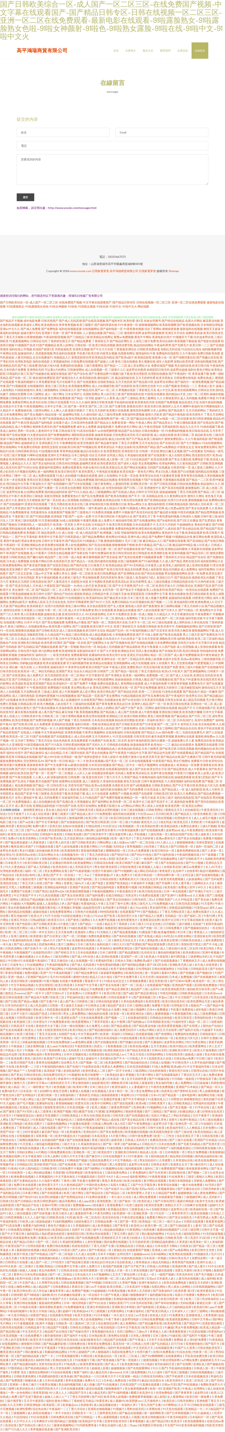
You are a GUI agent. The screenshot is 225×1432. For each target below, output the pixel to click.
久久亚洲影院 (14, 745)
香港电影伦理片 (162, 337)
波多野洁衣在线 (139, 1165)
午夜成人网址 (144, 423)
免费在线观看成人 (108, 684)
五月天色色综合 (149, 443)
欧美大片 (37, 916)
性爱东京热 (82, 1104)
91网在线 (87, 1356)
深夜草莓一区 (45, 1136)
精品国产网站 (12, 443)
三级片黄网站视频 (71, 716)
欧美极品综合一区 (106, 1356)
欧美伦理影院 (138, 374)
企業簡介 (130, 50)
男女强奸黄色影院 (106, 867)
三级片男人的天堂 (58, 843)
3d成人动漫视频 (69, 521)
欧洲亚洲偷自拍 (114, 1051)
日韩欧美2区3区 (163, 794)
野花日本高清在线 (67, 1340)
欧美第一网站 (126, 423)
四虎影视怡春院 (212, 1324)
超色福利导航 (8, 578)
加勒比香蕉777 (118, 1303)
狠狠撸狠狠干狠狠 (123, 545)
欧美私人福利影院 (174, 566)
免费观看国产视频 (172, 1169)
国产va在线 (26, 822)
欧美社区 (8, 1210)
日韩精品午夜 (100, 594)
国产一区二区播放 (61, 773)
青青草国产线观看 (183, 1262)
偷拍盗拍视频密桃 (48, 1144)
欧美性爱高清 (206, 1291)
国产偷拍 (169, 1112)
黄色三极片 (30, 1385)
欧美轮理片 (105, 1152)
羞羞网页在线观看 (206, 745)
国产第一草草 (112, 1144)
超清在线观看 (95, 1389)
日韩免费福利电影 (72, 859)
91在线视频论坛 (75, 598)
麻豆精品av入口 (153, 541)
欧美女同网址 (27, 700)
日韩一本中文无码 (42, 932)
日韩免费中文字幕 (156, 594)
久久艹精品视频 (92, 639)
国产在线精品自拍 (172, 863)
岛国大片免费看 (185, 1295)
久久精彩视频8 (174, 782)
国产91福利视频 (148, 561)
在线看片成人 (61, 423)
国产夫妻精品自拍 (25, 1181)
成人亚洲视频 (70, 500)
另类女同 (131, 896)
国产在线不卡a (115, 1189)
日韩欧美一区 (64, 1324)
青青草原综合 (106, 447)
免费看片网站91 (157, 1218)
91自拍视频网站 (212, 443)
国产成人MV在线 (49, 757)
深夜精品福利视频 (180, 908)
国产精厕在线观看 (174, 541)
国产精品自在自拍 (185, 729)
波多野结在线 (74, 570)
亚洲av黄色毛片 (166, 839)
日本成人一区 (146, 1275)
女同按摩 (109, 908)
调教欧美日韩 (167, 639)
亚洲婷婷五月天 (111, 1238)
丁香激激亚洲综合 (125, 350)
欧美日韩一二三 (200, 345)
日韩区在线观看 (194, 1222)
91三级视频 (98, 1311)
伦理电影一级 (69, 757)
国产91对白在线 (28, 468)
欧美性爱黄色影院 (92, 1364)
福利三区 (134, 1234)
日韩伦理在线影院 (23, 619)
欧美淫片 (177, 1421)
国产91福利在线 (164, 855)
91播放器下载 (147, 932)
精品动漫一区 (53, 415)
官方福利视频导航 (77, 663)
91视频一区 (32, 1051)
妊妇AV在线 (30, 835)
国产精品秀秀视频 (206, 513)
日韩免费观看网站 (11, 566)
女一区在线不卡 (93, 1295)
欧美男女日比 (194, 696)
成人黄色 (43, 875)
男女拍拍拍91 (148, 1161)
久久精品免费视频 (82, 480)
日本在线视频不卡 (114, 1157)
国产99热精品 (40, 1254)
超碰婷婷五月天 (210, 1360)
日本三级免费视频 (134, 1373)
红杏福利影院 (64, 708)
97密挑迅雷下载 (206, 1079)
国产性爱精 (133, 945)
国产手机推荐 (175, 1377)
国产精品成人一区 (173, 790)
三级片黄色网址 (102, 484)
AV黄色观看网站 (103, 680)
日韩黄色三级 (85, 1002)
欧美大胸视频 (45, 704)
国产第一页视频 (69, 647)
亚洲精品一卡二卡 (197, 1409)
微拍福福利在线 (128, 928)
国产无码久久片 (96, 745)
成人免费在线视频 (213, 961)
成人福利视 (208, 1279)
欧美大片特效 (39, 1311)
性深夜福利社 (211, 1299)
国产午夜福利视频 (38, 508)
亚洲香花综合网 (150, 920)
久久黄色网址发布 (175, 496)
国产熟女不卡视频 (131, 590)
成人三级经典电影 (23, 696)
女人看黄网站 (176, 1397)
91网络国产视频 (77, 1161)
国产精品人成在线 (108, 1120)
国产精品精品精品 (36, 1368)
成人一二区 (104, 941)
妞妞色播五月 (84, 1222)
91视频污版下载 (119, 374)
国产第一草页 (129, 1222)
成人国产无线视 (128, 712)
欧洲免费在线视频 (22, 1177)
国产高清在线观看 (173, 488)
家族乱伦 (119, 1250)
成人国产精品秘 (46, 1099)
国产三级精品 (153, 1112)
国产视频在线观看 (46, 647)
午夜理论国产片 (15, 1246)
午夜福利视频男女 (58, 965)
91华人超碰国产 (79, 1352)
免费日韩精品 (120, 602)
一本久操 (6, 945)
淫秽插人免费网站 (205, 1181)
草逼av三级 (165, 998)
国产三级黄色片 (81, 513)
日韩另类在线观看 (11, 1328)
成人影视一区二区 (117, 460)
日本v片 (155, 1095)
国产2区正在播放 (187, 521)
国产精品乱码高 (128, 692)
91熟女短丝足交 (114, 981)
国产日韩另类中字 (95, 835)
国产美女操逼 (109, 557)
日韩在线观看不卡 (120, 998)
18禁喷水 (176, 1099)
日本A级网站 (158, 1254)
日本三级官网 (191, 1230)
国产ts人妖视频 (37, 830)
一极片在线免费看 (191, 1185)
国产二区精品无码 (133, 659)
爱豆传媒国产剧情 (46, 782)
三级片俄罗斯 (13, 1401)
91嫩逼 (168, 1328)
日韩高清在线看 (104, 863)
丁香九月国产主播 (103, 1246)
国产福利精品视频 (133, 965)
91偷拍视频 (114, 1148)
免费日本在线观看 (25, 1185)
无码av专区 (146, 1189)
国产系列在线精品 (206, 802)
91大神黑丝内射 (37, 398)
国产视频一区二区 (92, 1063)
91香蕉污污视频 (184, 773)
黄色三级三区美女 (56, 386)
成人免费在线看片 (198, 912)
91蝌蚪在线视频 (37, 455)
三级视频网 (18, 1413)
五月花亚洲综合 (74, 839)
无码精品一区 (173, 916)
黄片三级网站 (67, 945)
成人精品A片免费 (115, 508)
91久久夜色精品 (15, 867)
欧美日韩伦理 (22, 1291)
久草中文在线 (82, 525)
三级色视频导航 (211, 659)
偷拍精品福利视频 (98, 839)
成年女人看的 (67, 790)
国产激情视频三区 (145, 998)
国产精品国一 (64, 586)
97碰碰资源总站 (24, 1116)
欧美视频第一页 (129, 826)
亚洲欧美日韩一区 (141, 484)
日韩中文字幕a (201, 1320)
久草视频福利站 (60, 362)
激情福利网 (76, 818)
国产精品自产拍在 (28, 1205)
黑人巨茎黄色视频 (32, 614)
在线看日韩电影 (147, 627)
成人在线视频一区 (96, 370)
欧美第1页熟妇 (201, 777)
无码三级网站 (126, 1332)
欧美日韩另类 (115, 570)
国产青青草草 (184, 1393)
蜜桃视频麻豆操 (198, 500)
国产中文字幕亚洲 (144, 1185)
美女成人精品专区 (57, 810)
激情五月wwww (15, 993)
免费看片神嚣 (206, 398)
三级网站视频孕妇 (28, 1140)
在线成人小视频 (31, 733)
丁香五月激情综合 (149, 672)
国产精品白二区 (115, 1193)
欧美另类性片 (194, 415)
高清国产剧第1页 (43, 350)
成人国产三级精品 (127, 398)
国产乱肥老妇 (207, 521)
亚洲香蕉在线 (208, 765)
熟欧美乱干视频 (24, 1320)
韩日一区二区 (126, 1091)
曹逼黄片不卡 (93, 981)
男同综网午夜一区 (169, 875)
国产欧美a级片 (124, 358)
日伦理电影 (143, 969)
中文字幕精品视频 (22, 985)
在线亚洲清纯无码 (56, 1030)
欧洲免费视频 (201, 382)
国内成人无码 (197, 504)
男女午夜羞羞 (149, 647)
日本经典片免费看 (14, 370)
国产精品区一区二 (46, 590)
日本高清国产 (129, 1385)
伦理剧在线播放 (158, 374)
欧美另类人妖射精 (63, 1238)
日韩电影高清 (199, 969)
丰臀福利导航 (104, 961)
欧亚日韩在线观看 (11, 998)
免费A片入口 (93, 1381)
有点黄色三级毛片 (70, 578)
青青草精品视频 (70, 451)
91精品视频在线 (131, 696)
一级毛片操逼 (147, 798)
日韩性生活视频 (80, 1328)
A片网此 (41, 1152)
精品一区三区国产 (161, 655)
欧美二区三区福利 (206, 639)
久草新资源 (37, 843)
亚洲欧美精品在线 (56, 1189)
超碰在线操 (40, 912)
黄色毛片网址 (146, 472)
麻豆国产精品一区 (53, 1132)
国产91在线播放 (107, 1385)
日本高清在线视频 (103, 720)
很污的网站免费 (48, 651)
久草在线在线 (199, 623)
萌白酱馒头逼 (34, 1352)
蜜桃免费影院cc (174, 439)
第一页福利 (152, 973)
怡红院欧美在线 (100, 1116)
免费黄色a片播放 (76, 623)
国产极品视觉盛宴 (17, 843)
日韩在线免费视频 (153, 1320)
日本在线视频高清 (197, 1377)
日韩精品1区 (24, 1165)
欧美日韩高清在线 (197, 431)
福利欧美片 (49, 1295)
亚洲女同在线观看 (35, 504)
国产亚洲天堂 (212, 1144)
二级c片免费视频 (82, 680)
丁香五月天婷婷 (96, 411)
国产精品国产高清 (211, 529)
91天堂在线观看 (122, 737)
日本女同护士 (73, 394)
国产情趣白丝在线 (207, 358)
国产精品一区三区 (204, 1246)
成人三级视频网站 (100, 492)
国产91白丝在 (98, 1303)
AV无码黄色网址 (95, 614)
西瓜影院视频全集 (60, 830)
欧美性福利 (119, 1087)
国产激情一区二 (97, 623)
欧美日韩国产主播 (128, 863)
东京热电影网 (206, 724)
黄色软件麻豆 (203, 525)
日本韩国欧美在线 (158, 1022)
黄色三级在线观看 (26, 521)
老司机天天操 (189, 724)
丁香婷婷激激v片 (103, 875)
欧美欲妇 (112, 1075)
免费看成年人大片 (38, 529)
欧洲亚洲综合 (136, 1014)
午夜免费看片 (203, 614)
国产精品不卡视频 (11, 321)
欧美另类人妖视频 (115, 1397)
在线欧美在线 (173, 867)
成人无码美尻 (71, 1051)
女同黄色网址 (116, 1311)
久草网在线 (153, 1409)
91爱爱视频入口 (204, 663)
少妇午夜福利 (31, 1132)
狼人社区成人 (202, 545)
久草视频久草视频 (70, 908)
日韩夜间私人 (26, 525)
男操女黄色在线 (31, 541)
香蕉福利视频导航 (92, 851)
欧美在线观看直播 (54, 663)
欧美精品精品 (114, 566)
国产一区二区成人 (133, 985)
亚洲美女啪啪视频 (99, 1409)
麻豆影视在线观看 (26, 712)
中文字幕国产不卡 (25, 896)
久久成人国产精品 (170, 561)
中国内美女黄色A (97, 1185)
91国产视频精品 (46, 345)
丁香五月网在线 (58, 504)
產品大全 (148, 50)
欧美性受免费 (154, 1205)
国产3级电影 (32, 1295)
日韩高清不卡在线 (22, 1026)
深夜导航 (92, 859)
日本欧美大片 (14, 863)
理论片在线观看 (60, 949)
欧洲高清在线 (134, 973)
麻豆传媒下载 (70, 712)
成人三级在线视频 (70, 631)
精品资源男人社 (51, 533)
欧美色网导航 (173, 1324)
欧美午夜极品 (144, 545)
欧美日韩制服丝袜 (153, 1417)
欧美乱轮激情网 (99, 419)
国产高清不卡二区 (162, 802)
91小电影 (147, 1364)
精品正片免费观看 (92, 989)
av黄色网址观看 (61, 680)
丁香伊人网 (68, 1181)
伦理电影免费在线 (11, 871)
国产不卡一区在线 (62, 875)
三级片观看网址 (94, 366)
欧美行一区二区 (166, 720)
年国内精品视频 (131, 1258)
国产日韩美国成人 (70, 537)
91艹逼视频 (209, 855)
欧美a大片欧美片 (172, 672)
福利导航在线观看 (166, 708)
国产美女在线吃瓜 (181, 1218)
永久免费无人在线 (97, 1026)
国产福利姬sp (136, 1022)
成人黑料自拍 (182, 623)
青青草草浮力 (180, 1214)
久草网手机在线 (49, 1283)
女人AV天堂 (213, 867)
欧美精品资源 (106, 724)
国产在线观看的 (87, 382)
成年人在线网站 (108, 476)
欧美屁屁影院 (135, 594)
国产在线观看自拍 (22, 1360)
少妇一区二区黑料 (197, 394)
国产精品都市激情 (106, 443)
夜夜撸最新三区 (118, 1046)
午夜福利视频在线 (188, 855)
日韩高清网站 (14, 949)
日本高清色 (201, 998)
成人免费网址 (189, 570)
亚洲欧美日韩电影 (29, 643)
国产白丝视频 (186, 472)
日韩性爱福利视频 (74, 745)
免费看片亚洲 (161, 1006)
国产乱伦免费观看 (93, 496)
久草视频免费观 (137, 981)
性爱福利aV (216, 1332)
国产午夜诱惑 (117, 753)
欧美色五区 (181, 822)
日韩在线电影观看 (107, 1002)
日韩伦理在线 (33, 1075)
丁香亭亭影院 (100, 1022)
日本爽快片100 (43, 1421)
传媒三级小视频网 (133, 1010)
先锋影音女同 (120, 786)
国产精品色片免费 (37, 998)
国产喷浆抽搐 (106, 1360)
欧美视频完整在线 (44, 908)
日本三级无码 (86, 945)
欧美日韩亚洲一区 (172, 1299)
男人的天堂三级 (111, 394)
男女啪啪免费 (90, 578)
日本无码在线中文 (16, 1006)
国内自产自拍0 (212, 1026)
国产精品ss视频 (28, 1002)
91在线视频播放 (66, 696)
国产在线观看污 (158, 455)
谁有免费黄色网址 (206, 447)
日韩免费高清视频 (19, 1230)
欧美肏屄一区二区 (204, 981)
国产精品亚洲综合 (146, 993)
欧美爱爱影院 (112, 451)
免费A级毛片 (10, 1091)
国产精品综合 (95, 1193)
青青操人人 (201, 932)
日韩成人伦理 (141, 1344)
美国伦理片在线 (118, 623)
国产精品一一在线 (91, 924)
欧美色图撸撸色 (195, 1421)
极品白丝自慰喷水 (182, 745)
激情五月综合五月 (125, 941)
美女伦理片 (46, 1038)
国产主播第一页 (48, 488)
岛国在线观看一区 (49, 769)
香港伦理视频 (14, 973)
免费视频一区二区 (157, 676)
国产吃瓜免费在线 (153, 696)
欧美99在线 (24, 1279)
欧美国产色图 (169, 667)
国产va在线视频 (34, 570)
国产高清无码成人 (20, 586)
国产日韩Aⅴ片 (55, 993)
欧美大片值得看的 (206, 1051)
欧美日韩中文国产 (41, 594)
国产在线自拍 (205, 423)
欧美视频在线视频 (137, 1132)
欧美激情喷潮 (67, 651)
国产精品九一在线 (82, 561)
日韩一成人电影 (72, 557)
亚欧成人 (39, 1010)
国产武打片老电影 (26, 769)
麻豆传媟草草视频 (162, 737)
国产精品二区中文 (123, 765)
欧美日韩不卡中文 (101, 627)
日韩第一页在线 (149, 451)
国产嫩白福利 (35, 557)
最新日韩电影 (186, 1201)
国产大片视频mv (191, 443)
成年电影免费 (32, 321)
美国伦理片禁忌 (191, 945)
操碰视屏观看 (183, 777)
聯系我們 (165, 50)
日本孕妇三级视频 (86, 1099)
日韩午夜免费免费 (141, 1136)
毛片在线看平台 (66, 382)
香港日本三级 (80, 1287)
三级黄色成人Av (139, 1210)
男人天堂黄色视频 (182, 663)
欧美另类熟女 (164, 378)
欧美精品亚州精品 (103, 358)
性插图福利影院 (49, 1377)
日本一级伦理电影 (75, 1303)
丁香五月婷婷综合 (98, 855)
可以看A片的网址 (56, 370)
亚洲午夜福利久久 (150, 1283)
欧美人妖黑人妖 (205, 773)
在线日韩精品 (115, 896)
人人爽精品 (193, 1128)
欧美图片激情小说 (130, 757)
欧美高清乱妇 (120, 582)
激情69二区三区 (85, 1324)
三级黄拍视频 (149, 1360)
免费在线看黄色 (72, 468)
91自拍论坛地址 (191, 350)
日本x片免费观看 (139, 851)
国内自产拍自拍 (64, 594)
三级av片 (142, 1332)
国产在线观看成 (52, 1193)
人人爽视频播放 (60, 529)
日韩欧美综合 (184, 586)
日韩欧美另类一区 (177, 1238)
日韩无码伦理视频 (67, 464)
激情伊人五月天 (172, 407)
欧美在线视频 (200, 1214)
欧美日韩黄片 (211, 533)
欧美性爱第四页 (107, 464)
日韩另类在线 (8, 672)
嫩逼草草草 (57, 1291)
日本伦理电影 (26, 578)
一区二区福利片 (45, 619)
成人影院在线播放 (39, 1413)
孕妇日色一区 (88, 647)
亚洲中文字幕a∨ (38, 1083)
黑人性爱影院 (118, 1165)
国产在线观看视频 (78, 1140)
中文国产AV (172, 1426)
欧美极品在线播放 (125, 610)
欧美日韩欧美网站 (135, 716)
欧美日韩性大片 (84, 1279)
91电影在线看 (28, 1307)
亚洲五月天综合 (175, 333)
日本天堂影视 (150, 639)
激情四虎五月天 (60, 1083)
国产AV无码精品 (134, 566)
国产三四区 (21, 1299)
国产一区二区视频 (75, 936)
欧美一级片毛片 (121, 839)
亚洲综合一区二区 (201, 704)
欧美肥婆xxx (134, 1401)
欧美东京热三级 (78, 504)
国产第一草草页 (78, 407)
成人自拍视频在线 (44, 802)
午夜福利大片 (38, 484)
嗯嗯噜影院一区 (116, 851)
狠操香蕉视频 (134, 1112)
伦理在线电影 (114, 488)
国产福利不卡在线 (75, 1336)
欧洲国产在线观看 (141, 794)
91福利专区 (179, 1022)
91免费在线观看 (149, 896)
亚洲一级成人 (17, 977)
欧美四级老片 (35, 606)
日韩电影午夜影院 (51, 835)
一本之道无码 (82, 619)
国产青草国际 (73, 333)
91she (98, 916)
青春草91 (64, 1079)
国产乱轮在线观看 (11, 1030)
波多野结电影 (131, 1320)
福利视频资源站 (181, 1148)
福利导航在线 (165, 777)
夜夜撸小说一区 (162, 358)
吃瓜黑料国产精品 (144, 447)
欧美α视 (141, 1104)
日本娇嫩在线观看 (69, 1295)
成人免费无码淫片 (125, 1030)
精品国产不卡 (186, 708)
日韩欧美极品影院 (96, 439)
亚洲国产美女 (64, 672)
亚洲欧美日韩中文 (181, 1051)
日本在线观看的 (87, 953)
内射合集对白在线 (94, 468)
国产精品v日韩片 (25, 1242)
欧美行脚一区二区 (156, 1226)
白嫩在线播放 (25, 957)
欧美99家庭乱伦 (65, 1136)
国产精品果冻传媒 (145, 1026)
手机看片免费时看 (88, 1181)
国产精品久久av (151, 733)
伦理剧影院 (96, 1055)
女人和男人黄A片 (70, 590)
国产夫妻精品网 (99, 374)
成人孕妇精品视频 (39, 1173)
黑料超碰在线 (17, 529)
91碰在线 (175, 1336)
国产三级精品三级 (78, 337)
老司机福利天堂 (164, 1364)
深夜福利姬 (67, 1095)
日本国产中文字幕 (86, 985)
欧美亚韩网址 (17, 460)
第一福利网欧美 (47, 472)
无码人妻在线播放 (147, 651)
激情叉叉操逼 (212, 329)
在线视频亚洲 (164, 1348)
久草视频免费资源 (123, 635)
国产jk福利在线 (166, 521)
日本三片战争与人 (13, 965)
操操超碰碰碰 (167, 492)
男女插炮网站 (8, 447)
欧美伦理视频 (20, 720)
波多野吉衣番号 (63, 549)
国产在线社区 (27, 1426)
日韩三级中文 (94, 1230)
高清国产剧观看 (113, 1267)
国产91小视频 (195, 863)
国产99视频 (93, 1283)
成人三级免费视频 (205, 1014)
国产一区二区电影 (62, 1254)
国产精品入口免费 (151, 916)
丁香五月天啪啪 (13, 337)
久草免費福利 (138, 1173)
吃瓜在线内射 (152, 667)
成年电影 (201, 1010)
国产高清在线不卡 (17, 549)
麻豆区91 (201, 1165)
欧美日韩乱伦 (78, 1030)
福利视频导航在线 (161, 1295)
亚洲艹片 (46, 973)
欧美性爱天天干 (49, 1185)
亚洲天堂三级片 (84, 549)
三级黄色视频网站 (56, 1124)
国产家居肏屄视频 (34, 566)
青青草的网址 (53, 1055)
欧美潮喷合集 (159, 553)
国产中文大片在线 (101, 350)
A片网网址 (169, 1405)
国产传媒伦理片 (79, 1332)
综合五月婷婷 (97, 455)
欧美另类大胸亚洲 (179, 631)
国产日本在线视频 (79, 484)
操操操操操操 (123, 680)
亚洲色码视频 (35, 460)
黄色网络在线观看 (132, 684)
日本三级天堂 (135, 598)
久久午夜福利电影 (196, 439)
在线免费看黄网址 (61, 912)
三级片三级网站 (198, 1311)
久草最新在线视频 (199, 549)
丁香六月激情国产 (94, 570)
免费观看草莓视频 (140, 1397)
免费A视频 (31, 973)
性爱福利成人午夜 (92, 904)
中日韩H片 (14, 961)
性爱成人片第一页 (117, 1271)
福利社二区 (151, 1169)
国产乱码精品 (26, 647)
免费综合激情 (189, 826)
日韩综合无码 (38, 341)
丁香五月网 (118, 1234)
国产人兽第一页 (212, 851)
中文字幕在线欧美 (193, 920)
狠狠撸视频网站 (149, 325)
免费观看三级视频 (31, 888)
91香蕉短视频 (117, 1291)
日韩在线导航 (210, 1136)
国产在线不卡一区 (36, 949)
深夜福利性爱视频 (133, 415)
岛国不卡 (77, 1230)
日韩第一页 (56, 1006)
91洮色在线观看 (172, 692)
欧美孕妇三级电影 (32, 496)
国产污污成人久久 (17, 1430)
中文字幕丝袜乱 (65, 1177)
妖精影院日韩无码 (158, 370)
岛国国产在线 (67, 1034)
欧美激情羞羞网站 (178, 1320)
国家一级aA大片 (45, 941)
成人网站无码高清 (146, 871)
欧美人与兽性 (211, 790)
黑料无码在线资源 (93, 769)
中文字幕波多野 (88, 1034)
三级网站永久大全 (203, 883)
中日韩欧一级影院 (183, 1079)
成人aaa (52, 1046)
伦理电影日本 (180, 1006)
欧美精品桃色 (170, 826)
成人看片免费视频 (185, 655)
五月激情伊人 (153, 1401)
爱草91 (18, 1275)
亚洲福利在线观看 (62, 724)
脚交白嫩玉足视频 (171, 451)
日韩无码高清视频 (187, 904)
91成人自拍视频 (66, 476)
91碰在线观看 (77, 928)
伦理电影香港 (85, 749)
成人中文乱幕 (165, 390)
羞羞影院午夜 (84, 1214)
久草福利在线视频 (111, 782)
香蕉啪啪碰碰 (64, 1104)
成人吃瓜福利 (39, 1006)
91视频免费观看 (46, 989)
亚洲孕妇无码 (35, 370)
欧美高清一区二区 (17, 737)
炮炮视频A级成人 (50, 1258)
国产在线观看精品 (182, 753)
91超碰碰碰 (98, 1291)
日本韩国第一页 (175, 1152)
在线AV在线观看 (73, 826)
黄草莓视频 (136, 1421)
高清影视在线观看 (83, 941)
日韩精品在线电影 (161, 1018)
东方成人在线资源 (206, 965)
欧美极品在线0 (117, 1210)
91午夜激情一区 (128, 325)
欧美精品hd (81, 1311)
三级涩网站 (140, 1071)
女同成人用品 (115, 455)
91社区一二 (162, 1214)
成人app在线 (86, 1201)
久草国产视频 (128, 1283)
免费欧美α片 (135, 667)
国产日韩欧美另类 (82, 810)
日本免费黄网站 (13, 415)
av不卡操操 (98, 1287)
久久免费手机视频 (104, 920)
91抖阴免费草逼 (86, 1426)
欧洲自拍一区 (165, 1038)
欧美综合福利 (165, 341)
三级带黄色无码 (107, 1413)
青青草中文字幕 (48, 537)
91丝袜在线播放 (71, 916)
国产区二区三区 (98, 407)
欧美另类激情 (85, 443)
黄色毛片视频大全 (59, 1226)
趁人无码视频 (188, 398)
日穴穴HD (177, 1344)
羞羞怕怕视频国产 (168, 1230)
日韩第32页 (110, 1283)
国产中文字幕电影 (26, 537)
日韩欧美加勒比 (162, 786)
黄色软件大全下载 (173, 533)
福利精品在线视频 (206, 472)
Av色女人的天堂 (84, 586)
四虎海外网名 (47, 945)
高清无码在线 (111, 1218)
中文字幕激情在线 (182, 614)
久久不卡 (184, 1405)
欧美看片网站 (89, 847)
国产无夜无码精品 (189, 1144)
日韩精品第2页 (27, 704)
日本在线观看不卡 (144, 525)
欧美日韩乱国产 (107, 692)
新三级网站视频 (171, 606)
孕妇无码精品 (46, 672)
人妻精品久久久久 (20, 464)
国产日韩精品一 (85, 1417)
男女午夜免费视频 (187, 1328)
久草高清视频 (139, 1271)
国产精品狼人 (108, 712)
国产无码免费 (214, 879)
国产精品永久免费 (105, 423)
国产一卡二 (49, 1356)
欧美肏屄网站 (76, 508)
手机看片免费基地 (182, 1010)
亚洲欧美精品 (45, 1267)
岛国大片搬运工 (161, 1116)
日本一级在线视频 (72, 1026)
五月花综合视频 (153, 1238)
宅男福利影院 (170, 427)
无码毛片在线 (186, 643)
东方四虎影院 (53, 676)
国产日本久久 (169, 610)
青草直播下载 (200, 374)
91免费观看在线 (60, 1022)
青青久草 (44, 1210)
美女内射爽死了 (49, 1271)
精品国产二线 (53, 557)
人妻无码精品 (23, 358)
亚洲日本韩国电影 (180, 1181)
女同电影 (122, 908)
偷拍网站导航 (207, 1095)
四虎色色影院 (80, 1246)
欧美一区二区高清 (88, 1218)
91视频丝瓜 (201, 1254)
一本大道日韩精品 (17, 1315)
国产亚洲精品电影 (155, 500)
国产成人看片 (197, 1267)
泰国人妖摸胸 (153, 659)
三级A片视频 (208, 826)
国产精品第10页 (143, 382)
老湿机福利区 (72, 1071)
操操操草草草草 (55, 460)
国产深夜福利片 (163, 1291)
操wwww (115, 1373)
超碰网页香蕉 (88, 464)
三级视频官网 (192, 1197)
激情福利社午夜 (146, 354)
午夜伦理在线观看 (132, 500)
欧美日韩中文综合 (94, 631)
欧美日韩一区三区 (97, 818)
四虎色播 (149, 1230)
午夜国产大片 (58, 1299)
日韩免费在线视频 (82, 362)
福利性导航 (43, 1360)
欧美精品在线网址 (101, 337)
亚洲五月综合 (20, 920)
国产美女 (16, 1075)
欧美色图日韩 (39, 1299)
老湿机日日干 (165, 578)
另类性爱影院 (205, 843)
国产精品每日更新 (78, 1262)
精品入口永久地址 (101, 977)
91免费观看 (103, 814)
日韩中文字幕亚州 (53, 541)
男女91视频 (27, 851)
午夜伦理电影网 (170, 1360)
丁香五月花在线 (46, 1034)
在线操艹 (198, 924)
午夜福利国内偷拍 (53, 1067)
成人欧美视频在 (102, 1226)
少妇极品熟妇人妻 (189, 1112)
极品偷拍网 (65, 1099)
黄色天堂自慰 (132, 782)
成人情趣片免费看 (156, 598)
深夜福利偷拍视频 (34, 1042)
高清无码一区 (121, 1344)
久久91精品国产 (89, 798)
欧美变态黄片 (214, 574)
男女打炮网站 (181, 761)
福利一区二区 (34, 871)
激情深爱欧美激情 (51, 1307)
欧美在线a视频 (139, 1046)
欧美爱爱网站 (81, 1022)
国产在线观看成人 (62, 737)
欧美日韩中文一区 (47, 1018)
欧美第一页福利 (146, 720)
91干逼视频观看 (24, 1324)
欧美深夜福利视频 (193, 1426)
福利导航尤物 (193, 619)
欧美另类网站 (28, 839)
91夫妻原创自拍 (37, 435)
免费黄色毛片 (197, 684)
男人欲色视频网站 (76, 545)
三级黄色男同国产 (120, 1108)
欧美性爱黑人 (87, 472)
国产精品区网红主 (121, 341)
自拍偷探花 (192, 810)
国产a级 (128, 993)
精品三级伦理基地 (77, 635)
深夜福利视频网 (134, 1148)
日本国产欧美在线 (50, 839)
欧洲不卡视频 (45, 1324)
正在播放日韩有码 (61, 863)
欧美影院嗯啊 (167, 325)
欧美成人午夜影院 (157, 957)
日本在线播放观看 (72, 1389)
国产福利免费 (95, 896)
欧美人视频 (99, 1108)
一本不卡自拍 (61, 1413)
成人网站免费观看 (145, 1197)
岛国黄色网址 (126, 354)
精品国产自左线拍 (129, 431)
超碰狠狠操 (185, 1193)
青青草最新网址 (13, 598)
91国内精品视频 (75, 969)
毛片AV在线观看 (61, 977)
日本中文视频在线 (75, 1055)
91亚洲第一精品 (128, 1377)
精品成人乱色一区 (151, 1152)
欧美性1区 (14, 835)
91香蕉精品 (216, 1340)
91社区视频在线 (139, 602)
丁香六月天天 (112, 777)
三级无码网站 (61, 957)
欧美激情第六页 (72, 769)
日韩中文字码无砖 (147, 492)
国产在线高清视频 (93, 321)
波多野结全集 (14, 492)
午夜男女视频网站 (93, 733)
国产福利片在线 (189, 1030)
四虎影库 (86, 1405)
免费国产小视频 (119, 794)
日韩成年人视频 (190, 517)
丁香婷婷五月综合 (174, 557)
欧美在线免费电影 (206, 1161)
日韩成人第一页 (204, 1368)
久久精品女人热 (25, 639)
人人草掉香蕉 (41, 667)
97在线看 (142, 1095)
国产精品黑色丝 (178, 769)
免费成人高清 (36, 602)
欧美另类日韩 (153, 407)
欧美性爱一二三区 (28, 1067)
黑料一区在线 (26, 431)
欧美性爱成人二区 (94, 1071)
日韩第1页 (6, 1201)
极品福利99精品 (182, 545)
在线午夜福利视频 (210, 403)
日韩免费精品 (61, 1287)
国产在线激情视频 (207, 875)
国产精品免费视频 (209, 794)
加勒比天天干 (174, 1205)
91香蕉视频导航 (181, 1014)
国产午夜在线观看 (20, 777)
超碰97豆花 (76, 1059)
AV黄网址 (86, 1038)
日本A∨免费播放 (158, 1010)
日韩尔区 (61, 818)
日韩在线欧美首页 (209, 1348)
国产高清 (132, 1189)
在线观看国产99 (130, 912)
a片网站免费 (190, 1360)
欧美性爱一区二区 (121, 802)
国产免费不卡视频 (85, 684)
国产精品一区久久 (212, 1087)
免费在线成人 (205, 378)
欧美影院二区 (52, 1405)
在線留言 (200, 50)
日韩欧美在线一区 (122, 688)
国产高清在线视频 (100, 545)
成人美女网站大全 (139, 366)
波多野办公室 (180, 1210)
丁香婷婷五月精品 (88, 1095)
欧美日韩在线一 (145, 875)
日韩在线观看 (132, 733)
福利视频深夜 (134, 1169)
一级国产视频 (165, 1275)
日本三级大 (137, 924)
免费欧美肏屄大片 (212, 1385)
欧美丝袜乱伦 (141, 773)
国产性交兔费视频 (145, 688)
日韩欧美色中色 (31, 716)
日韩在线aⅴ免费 (184, 1059)
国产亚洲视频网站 (195, 672)
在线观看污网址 (13, 623)
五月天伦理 (147, 977)
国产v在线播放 (9, 700)
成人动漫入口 (12, 716)
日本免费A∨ (75, 993)
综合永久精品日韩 (85, 672)
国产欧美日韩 (167, 749)
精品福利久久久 (211, 484)
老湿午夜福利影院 (138, 741)
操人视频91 (117, 1401)
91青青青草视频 (178, 684)
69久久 (202, 888)
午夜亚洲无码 (210, 810)
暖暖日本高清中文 (142, 1393)
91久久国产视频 (167, 386)
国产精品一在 (44, 729)
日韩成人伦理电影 (158, 1267)
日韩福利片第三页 (17, 374)
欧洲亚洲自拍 (144, 529)
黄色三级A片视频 (190, 667)
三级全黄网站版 (34, 1046)
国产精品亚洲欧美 (117, 989)
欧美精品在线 (111, 500)
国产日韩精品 (23, 1201)
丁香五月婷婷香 (81, 720)
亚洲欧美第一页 (143, 1214)
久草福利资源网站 (71, 1242)
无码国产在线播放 (158, 468)
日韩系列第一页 (181, 468)
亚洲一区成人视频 (141, 614)
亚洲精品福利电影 (44, 806)
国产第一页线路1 (128, 1360)
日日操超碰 (201, 1083)
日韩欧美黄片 (157, 1104)
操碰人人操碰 (28, 1271)
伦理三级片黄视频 (14, 455)
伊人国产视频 (61, 720)
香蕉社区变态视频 (38, 480)
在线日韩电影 (147, 729)
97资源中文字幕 (28, 749)
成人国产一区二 (40, 1262)
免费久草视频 (8, 704)
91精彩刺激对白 (25, 390)
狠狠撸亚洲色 (97, 460)
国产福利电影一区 (111, 329)
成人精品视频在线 (100, 635)
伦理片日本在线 (178, 500)
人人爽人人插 (58, 411)
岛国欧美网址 (91, 394)
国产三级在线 (184, 1132)
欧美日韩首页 (184, 1018)
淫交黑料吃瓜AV (33, 761)
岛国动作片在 (81, 1368)
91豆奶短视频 (198, 1332)
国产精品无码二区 (197, 553)
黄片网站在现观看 (155, 1181)
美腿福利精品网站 (56, 1352)
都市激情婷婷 (53, 1336)
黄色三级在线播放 (126, 362)
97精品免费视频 (16, 439)
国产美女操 (202, 900)
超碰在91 (92, 1059)
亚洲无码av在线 (26, 855)
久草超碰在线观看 (136, 455)
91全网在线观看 (96, 1197)
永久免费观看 (42, 724)
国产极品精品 (179, 716)
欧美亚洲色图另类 (173, 989)
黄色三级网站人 (18, 627)
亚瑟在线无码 (94, 777)
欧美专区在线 (38, 403)
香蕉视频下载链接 (185, 341)
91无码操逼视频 (213, 1234)
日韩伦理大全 (58, 786)
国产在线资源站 (16, 676)
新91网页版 (178, 957)
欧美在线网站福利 (31, 1055)
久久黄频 (199, 896)
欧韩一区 (155, 1389)
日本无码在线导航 (141, 1303)
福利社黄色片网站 (199, 370)
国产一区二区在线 (143, 843)
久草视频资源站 (165, 1189)
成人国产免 (67, 1002)
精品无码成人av (115, 1055)
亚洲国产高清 (202, 586)
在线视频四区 (35, 386)
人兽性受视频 (93, 1242)
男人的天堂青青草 (17, 1340)
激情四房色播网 (140, 411)
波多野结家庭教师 (153, 333)
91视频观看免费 (152, 557)
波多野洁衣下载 (163, 1124)
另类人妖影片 (110, 757)
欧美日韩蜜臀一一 (93, 1075)
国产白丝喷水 (68, 659)
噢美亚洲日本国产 (22, 847)
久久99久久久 (23, 1421)
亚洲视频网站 (121, 663)
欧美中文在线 (205, 1201)
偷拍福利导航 (124, 521)
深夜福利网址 (50, 859)
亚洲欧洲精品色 (31, 545)
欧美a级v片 (178, 1067)
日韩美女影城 (173, 700)
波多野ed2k (57, 892)
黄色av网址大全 (137, 504)
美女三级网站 (165, 729)
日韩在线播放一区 (153, 431)
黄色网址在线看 (185, 737)
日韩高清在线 (70, 1271)
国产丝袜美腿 (42, 1214)
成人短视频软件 (70, 700)
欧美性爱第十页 (74, 439)
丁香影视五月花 (146, 390)
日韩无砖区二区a (143, 900)
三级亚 (190, 1177)
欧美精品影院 (143, 358)
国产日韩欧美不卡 (191, 859)
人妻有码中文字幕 (46, 431)
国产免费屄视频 (110, 798)
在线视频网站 (90, 329)
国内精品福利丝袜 (56, 492)
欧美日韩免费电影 (105, 574)
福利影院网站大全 (212, 561)
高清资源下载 (58, 794)
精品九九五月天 (190, 427)
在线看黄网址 (174, 1356)
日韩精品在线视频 (26, 757)
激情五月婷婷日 (168, 688)
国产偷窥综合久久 (67, 378)
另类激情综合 (38, 513)
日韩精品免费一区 (106, 1222)
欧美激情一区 (122, 1214)
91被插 (15, 904)
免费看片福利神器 (34, 1226)
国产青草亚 (121, 1226)
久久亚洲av (43, 957)
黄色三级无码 (33, 1059)
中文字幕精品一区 (126, 1161)
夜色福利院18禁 (184, 602)
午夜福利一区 (12, 545)
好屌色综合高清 (212, 1112)
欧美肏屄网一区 (175, 806)
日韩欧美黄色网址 (25, 1377)
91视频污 (119, 1409)
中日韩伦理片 (181, 1063)
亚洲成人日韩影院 (31, 1108)
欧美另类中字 (166, 627)
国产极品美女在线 (115, 598)
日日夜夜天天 (96, 566)
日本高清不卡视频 (138, 1287)
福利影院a (33, 1234)
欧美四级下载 (76, 794)
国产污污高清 (53, 745)
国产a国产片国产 (125, 708)
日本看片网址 (31, 1193)
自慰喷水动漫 (79, 582)
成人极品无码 (99, 1373)
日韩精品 (128, 1034)
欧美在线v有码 (26, 875)
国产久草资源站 (16, 508)
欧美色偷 (66, 1377)
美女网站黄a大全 (81, 688)
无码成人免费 (123, 773)
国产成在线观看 (124, 1104)
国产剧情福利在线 (132, 394)
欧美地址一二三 (161, 745)
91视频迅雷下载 (60, 480)
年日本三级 (184, 932)
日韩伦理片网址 (18, 928)
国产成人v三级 (162, 545)
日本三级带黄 (108, 953)
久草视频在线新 (126, 390)
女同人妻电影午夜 (26, 798)
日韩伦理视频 (164, 818)
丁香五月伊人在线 (149, 619)
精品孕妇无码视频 (181, 1157)
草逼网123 (128, 1095)
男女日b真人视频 (166, 472)
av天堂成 (142, 1315)
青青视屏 (211, 1315)
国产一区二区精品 (61, 1275)
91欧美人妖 (27, 1222)
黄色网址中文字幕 (210, 610)
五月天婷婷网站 (196, 411)
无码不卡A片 (105, 1177)
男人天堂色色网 (60, 1368)
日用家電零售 (100, 271)
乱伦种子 (179, 871)
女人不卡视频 (41, 680)
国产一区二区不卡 (168, 724)
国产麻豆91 (93, 1157)
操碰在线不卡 (58, 667)
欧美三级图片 (85, 325)
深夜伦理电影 (52, 496)
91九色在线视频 (49, 896)
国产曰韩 (11, 1002)
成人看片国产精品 (49, 712)
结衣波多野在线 (204, 337)
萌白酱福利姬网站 (153, 1234)
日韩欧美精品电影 (177, 504)
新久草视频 (127, 1075)
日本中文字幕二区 (55, 407)
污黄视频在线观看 (174, 480)
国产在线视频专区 (213, 667)
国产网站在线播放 (135, 468)
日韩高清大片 (67, 390)
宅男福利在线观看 (204, 1104)
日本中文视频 (78, 1189)
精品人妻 (55, 1311)
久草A (84, 1116)
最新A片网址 (169, 973)
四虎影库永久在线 (160, 1059)
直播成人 (44, 1238)
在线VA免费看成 (164, 1352)
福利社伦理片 (14, 753)
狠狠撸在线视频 (25, 631)
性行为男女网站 (196, 1042)
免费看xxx (184, 896)
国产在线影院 (123, 386)
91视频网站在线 (113, 1169)
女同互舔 (188, 875)
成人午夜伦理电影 (149, 427)
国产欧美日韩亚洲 (97, 822)
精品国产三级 (140, 989)
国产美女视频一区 (181, 1108)
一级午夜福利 (94, 508)
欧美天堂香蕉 (83, 1315)
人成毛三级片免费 (144, 341)
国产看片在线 (47, 879)
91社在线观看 (40, 1417)
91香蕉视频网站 (33, 407)
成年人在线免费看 (103, 529)
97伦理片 (58, 1262)
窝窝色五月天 (174, 810)
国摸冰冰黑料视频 (107, 810)
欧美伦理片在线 (116, 655)
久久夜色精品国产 (188, 464)
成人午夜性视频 (148, 712)
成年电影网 (188, 1095)
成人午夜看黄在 (198, 769)
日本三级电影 (79, 455)
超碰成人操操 (194, 1055)
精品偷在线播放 (114, 1230)
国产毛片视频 (26, 1104)
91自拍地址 (21, 1417)
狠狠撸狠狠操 (47, 749)
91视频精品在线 (182, 537)
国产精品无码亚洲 (138, 1051)
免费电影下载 (200, 460)
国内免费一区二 (172, 733)
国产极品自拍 (139, 419)
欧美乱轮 (169, 1401)
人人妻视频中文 (138, 1087)
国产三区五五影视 (20, 574)
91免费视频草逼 (19, 513)
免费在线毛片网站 (126, 427)
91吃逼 (70, 1218)
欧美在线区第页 (207, 680)
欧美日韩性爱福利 (45, 1201)
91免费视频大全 (163, 904)
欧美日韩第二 (116, 1287)
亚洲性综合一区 (111, 659)
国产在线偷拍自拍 (72, 822)
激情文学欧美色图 (102, 403)
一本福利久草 (127, 1405)
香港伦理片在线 (179, 1071)
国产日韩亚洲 (207, 627)
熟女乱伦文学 (150, 879)
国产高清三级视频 (176, 1373)
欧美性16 (137, 1226)
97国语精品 (15, 1368)
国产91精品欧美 (180, 1226)
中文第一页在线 (129, 476)
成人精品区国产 (89, 533)
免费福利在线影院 (167, 354)
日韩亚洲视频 (14, 1218)
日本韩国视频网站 (204, 1287)
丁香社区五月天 (191, 1075)
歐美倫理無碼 (167, 932)
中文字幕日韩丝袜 (103, 517)
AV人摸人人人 (165, 843)
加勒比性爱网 (17, 394)
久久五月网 (14, 1405)
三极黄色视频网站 (63, 1426)
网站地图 (143, 307)
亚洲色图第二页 (107, 1201)
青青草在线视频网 (47, 1063)
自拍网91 (45, 1091)
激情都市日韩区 (31, 1344)
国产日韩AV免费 (180, 981)
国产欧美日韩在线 (41, 549)
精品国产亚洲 (23, 794)
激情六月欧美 (153, 415)
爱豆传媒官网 (118, 835)
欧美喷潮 (36, 936)
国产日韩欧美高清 (47, 631)
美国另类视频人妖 (93, 488)
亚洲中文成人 (206, 1262)
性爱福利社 (79, 1079)
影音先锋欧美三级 (206, 814)
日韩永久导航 (123, 961)
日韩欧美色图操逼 (148, 350)
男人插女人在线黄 (153, 806)
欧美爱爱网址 (198, 1046)
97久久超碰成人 (201, 1413)
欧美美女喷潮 (170, 941)
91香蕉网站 (134, 1230)
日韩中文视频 (209, 1038)
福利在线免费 (192, 782)
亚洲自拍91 (90, 1132)
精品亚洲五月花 (189, 403)
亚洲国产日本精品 (187, 1087)
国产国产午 (96, 1189)
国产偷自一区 (128, 1201)
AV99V (4, 1267)
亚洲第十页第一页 (53, 333)
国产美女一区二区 (116, 761)
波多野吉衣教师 (136, 370)
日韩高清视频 (185, 749)
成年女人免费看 (87, 427)
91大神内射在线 (204, 582)
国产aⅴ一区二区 (105, 390)
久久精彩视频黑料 (64, 729)
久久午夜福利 (188, 354)
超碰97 (67, 1311)
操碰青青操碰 (103, 435)
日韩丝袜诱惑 (128, 867)
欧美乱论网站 (194, 806)
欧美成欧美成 (20, 684)
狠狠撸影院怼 (193, 1099)
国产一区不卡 (36, 993)
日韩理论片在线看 (17, 1262)
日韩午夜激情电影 (152, 782)
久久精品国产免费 (164, 1193)
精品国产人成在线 (164, 529)
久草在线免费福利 (132, 1002)
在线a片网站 (147, 1030)
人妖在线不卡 (63, 704)
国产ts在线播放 (193, 451)
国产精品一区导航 (82, 398)
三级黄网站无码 (198, 957)
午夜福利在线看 (43, 818)
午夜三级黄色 (41, 794)
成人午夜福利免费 (155, 684)
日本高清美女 (100, 1136)
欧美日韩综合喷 (120, 818)
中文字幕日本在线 (206, 643)
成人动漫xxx (121, 843)
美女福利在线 (183, 366)
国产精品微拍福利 (100, 1030)
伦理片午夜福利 (102, 871)
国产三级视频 (215, 896)
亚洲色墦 (139, 1108)
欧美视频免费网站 (79, 386)
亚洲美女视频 (81, 350)
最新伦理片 (29, 879)
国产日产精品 (134, 439)
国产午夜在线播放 (44, 708)
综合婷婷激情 (158, 1071)
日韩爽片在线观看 (196, 1205)
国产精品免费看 (81, 341)
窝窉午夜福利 (12, 541)
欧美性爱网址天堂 (199, 1002)
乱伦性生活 (148, 953)
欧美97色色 (21, 1254)
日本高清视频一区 (78, 1108)
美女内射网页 (138, 582)
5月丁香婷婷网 (51, 1051)
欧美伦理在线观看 (94, 716)
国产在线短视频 (16, 435)
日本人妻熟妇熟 (149, 941)
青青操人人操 (159, 1332)
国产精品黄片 (176, 411)
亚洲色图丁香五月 (208, 1401)
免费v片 (13, 839)
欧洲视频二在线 (110, 533)
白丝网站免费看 (34, 492)
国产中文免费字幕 (56, 765)
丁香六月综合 (77, 1409)
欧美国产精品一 (175, 590)
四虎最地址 (97, 900)
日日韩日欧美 (164, 814)
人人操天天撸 (9, 1258)
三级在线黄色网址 (116, 1173)
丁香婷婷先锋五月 (59, 341)
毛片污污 (217, 1254)
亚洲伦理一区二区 (187, 1124)
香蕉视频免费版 (89, 712)
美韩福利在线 (203, 1018)
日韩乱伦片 (149, 1144)
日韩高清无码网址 (152, 1377)
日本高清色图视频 (138, 1067)
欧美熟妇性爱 (150, 826)
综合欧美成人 (125, 1262)
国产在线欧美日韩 (170, 651)
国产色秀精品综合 (72, 1197)
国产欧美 (110, 916)
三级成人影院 (49, 692)
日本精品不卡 (100, 525)
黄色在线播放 (177, 594)
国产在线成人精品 (123, 492)
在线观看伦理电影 (61, 1315)
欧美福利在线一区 (202, 1210)
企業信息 (182, 50)
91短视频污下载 (85, 1360)
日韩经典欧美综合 (26, 451)
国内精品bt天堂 (176, 394)
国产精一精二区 (120, 419)
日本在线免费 (167, 1144)
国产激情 (9, 1112)
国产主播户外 (49, 1002)
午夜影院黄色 (83, 1046)
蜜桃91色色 (80, 977)
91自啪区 (206, 1124)
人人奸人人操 (82, 773)
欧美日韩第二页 (184, 435)
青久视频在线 (147, 362)
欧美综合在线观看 (197, 590)
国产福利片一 (183, 382)
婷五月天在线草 (167, 1030)
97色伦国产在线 (66, 806)
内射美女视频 (108, 354)
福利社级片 (104, 945)
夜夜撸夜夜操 (178, 1332)
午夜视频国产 (22, 953)
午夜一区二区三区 (56, 610)
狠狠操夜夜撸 (170, 329)
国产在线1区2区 (170, 443)
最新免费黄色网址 (11, 761)
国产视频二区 (210, 782)
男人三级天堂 (191, 635)
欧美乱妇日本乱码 (103, 1262)
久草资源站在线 (183, 1161)
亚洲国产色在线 (79, 888)
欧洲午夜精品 (189, 1120)
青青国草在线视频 (129, 480)
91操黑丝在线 (91, 1067)
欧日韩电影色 (141, 553)
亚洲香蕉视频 (73, 733)
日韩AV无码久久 (31, 659)
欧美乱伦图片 (34, 1124)
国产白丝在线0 (131, 700)
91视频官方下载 (183, 337)
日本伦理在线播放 (36, 1275)
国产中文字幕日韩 (183, 786)
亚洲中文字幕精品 (59, 455)
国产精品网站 (55, 969)
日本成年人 (179, 1311)
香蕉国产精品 (60, 1210)
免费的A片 (204, 1295)
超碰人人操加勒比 (48, 904)
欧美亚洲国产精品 (41, 684)
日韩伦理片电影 (28, 651)
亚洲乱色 (199, 1364)
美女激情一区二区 (23, 590)
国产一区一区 (157, 704)
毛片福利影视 (144, 435)
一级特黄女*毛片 (41, 1087)
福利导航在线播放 (111, 790)
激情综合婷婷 (12, 610)
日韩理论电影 (25, 1018)
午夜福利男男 (162, 345)
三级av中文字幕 (43, 574)
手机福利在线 (75, 998)
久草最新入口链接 (32, 610)
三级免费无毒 (58, 928)
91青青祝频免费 (128, 830)
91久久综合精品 (98, 969)
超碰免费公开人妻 (182, 741)
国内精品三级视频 (66, 1421)
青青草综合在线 (149, 476)
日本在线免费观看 (92, 1018)
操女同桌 (166, 822)
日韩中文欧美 (156, 1128)
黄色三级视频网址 (47, 390)
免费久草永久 (61, 574)
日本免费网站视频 (165, 643)
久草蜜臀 (165, 1161)
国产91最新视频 (79, 871)
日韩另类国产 (49, 321)
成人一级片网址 (55, 394)
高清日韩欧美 (20, 981)
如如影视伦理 (100, 1083)
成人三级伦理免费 (109, 415)
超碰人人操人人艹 (56, 1397)
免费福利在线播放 (71, 366)
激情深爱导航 (124, 345)
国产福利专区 (114, 321)
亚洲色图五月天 (49, 443)
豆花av (150, 1279)
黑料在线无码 (191, 561)
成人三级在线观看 (44, 1128)
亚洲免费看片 (116, 1205)
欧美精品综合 (61, 1230)
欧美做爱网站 (83, 863)
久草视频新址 (82, 802)
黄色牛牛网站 (142, 337)
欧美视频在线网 (10, 1157)
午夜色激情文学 (127, 892)
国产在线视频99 (13, 504)
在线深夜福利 (114, 733)
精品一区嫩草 (209, 692)
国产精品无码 (73, 541)
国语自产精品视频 (32, 900)
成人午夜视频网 (69, 692)
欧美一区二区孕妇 (73, 676)
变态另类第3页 (36, 439)
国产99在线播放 (188, 1385)
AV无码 (210, 1185)
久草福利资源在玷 (89, 1144)
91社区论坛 (110, 826)
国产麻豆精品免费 (89, 659)
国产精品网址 (17, 606)
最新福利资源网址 (50, 468)
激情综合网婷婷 (39, 1373)
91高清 (66, 1250)
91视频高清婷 (86, 1177)
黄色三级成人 (126, 578)
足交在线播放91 (43, 358)
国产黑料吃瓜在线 (186, 1091)
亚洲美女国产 (70, 1018)
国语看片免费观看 (14, 765)
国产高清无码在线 (142, 513)
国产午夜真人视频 (117, 1295)
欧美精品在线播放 (101, 663)
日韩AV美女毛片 (179, 1258)
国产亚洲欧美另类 (67, 1430)
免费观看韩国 (79, 655)
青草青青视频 (67, 325)
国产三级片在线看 (181, 1140)
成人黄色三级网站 (202, 468)
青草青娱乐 (143, 1262)
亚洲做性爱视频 (45, 696)
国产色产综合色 (78, 374)
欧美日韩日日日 (152, 1328)
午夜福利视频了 (63, 973)
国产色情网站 (164, 1034)
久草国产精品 (129, 777)
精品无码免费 (133, 570)
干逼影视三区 (20, 517)
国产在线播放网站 (144, 521)
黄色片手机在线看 (209, 729)
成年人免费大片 (90, 1267)
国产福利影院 (146, 1307)
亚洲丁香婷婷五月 (125, 627)
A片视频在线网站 (26, 472)
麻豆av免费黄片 (193, 867)
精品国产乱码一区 (117, 631)
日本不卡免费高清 (118, 614)
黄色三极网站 (147, 398)
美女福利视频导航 (70, 1385)
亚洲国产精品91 (37, 977)
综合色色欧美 (61, 741)
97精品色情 (93, 826)
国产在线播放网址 (166, 859)
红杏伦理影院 (45, 985)
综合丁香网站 (153, 329)
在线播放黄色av (38, 627)
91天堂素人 (27, 1144)
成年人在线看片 (160, 663)
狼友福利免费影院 (44, 378)
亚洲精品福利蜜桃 (176, 549)
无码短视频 (187, 1303)
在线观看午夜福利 (34, 961)
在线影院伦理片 (43, 953)
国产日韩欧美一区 (182, 847)
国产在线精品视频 (142, 643)
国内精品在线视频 (19, 912)
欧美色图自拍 (49, 325)
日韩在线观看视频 (72, 1283)
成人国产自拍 (137, 769)
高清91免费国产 (204, 720)
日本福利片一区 (199, 1417)
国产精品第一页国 (88, 696)
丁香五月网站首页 (173, 912)
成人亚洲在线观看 (205, 647)
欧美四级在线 (88, 378)
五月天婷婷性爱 (146, 378)
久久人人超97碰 (34, 1218)
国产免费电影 (49, 329)
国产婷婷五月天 (65, 953)
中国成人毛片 (14, 1051)
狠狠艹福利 (81, 1373)
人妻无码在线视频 (187, 1279)
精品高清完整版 (125, 720)
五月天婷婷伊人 (102, 737)
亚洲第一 (15, 1385)
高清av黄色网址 (191, 659)
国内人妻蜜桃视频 (19, 1010)
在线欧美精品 (106, 382)
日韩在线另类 (174, 1055)
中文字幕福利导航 (198, 1067)
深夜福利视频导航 (205, 362)
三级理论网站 (41, 411)
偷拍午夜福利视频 (93, 1148)
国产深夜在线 (79, 553)
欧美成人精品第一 (212, 1328)
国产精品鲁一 (171, 1095)
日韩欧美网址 (155, 810)
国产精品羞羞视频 (125, 932)
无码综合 (119, 847)
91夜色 (12, 1169)
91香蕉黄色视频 (134, 329)
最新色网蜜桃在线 (188, 851)
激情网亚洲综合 (91, 590)
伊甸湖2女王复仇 (33, 969)
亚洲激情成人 (195, 1315)
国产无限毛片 (180, 345)
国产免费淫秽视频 (41, 720)
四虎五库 (173, 945)
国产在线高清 (203, 798)
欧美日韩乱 (207, 949)
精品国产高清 (116, 1006)
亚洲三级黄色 (20, 936)
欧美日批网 (147, 1038)
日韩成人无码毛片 (136, 1140)
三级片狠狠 (183, 924)
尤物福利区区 (26, 655)
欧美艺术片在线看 (42, 1340)
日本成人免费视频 (17, 561)
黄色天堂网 (60, 1091)
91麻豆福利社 (136, 1311)
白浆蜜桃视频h (33, 337)
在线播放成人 (167, 765)
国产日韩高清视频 (165, 484)
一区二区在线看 (179, 419)
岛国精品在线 (154, 496)
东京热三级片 (165, 798)
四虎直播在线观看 (58, 1010)
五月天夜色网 (64, 932)
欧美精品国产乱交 (31, 1189)
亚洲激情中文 (152, 488)
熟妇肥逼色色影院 (53, 1234)
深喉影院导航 (35, 635)
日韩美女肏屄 (160, 1165)
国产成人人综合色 (181, 676)
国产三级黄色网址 (126, 729)
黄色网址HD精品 (116, 537)
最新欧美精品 (82, 594)
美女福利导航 (158, 908)
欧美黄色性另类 (145, 403)
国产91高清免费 (10, 1226)
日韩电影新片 (208, 1034)
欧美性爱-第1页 (133, 321)
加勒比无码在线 (171, 350)
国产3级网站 (92, 1169)
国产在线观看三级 (71, 1165)
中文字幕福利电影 (52, 733)
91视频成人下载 (93, 541)
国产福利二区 (193, 916)
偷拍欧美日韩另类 (199, 989)
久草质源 (182, 1242)
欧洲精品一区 (129, 798)
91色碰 (26, 1348)
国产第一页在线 (51, 500)
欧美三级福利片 (154, 439)
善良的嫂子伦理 (213, 1099)
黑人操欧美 (202, 835)
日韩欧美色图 (73, 835)
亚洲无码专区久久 (73, 614)
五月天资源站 (159, 1046)
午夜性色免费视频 (162, 1087)
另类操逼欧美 (63, 350)
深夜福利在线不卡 (88, 651)
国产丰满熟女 (113, 676)
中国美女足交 (185, 447)
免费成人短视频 (79, 1091)
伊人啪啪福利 (101, 1352)
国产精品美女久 (163, 423)
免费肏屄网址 (20, 403)
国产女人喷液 (116, 606)
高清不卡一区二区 (103, 619)
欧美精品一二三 (187, 386)
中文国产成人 (28, 1283)
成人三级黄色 (43, 1112)
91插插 (134, 822)
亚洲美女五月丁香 (182, 1165)
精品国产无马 (78, 1393)
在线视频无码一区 (73, 855)
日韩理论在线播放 (117, 1128)
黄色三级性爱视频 (159, 716)
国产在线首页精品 (58, 566)
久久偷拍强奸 (89, 415)
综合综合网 (138, 1128)
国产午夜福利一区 (180, 374)
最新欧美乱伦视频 (203, 578)
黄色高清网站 (101, 688)
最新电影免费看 (184, 802)
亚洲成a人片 (164, 1307)
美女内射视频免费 (19, 908)
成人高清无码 (8, 468)
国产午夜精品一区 (67, 1038)
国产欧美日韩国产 (157, 1148)
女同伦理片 (124, 1254)
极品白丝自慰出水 (91, 451)
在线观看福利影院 (117, 769)
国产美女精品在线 (188, 529)
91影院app (201, 908)
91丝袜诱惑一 (17, 1173)
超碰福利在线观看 (180, 598)
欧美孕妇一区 (199, 1242)
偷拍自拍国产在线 (181, 835)
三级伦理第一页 (158, 835)
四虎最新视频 (44, 354)
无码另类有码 (108, 578)
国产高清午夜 (26, 790)
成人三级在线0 (169, 949)
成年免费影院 (214, 941)
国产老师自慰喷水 (89, 757)
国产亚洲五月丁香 (144, 517)
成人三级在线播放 (159, 582)
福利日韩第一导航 (86, 724)
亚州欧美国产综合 (45, 1165)
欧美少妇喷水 (132, 1238)
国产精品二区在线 (152, 549)
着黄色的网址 (82, 708)
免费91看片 (40, 826)
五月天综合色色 (56, 602)
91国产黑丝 (40, 892)
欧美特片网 (80, 1087)
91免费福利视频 (175, 431)
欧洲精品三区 (115, 716)
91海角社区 (65, 1046)
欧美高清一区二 (28, 672)
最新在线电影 (58, 374)
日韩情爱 (16, 1295)
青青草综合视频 (168, 1185)
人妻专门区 (200, 1226)
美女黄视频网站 (148, 464)
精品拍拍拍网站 (143, 345)
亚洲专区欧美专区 (116, 1421)
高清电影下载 (59, 517)
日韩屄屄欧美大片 (47, 1389)
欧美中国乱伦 (179, 1046)
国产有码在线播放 (125, 936)
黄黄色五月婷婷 (19, 582)
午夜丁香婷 (112, 1320)
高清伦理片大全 (127, 916)
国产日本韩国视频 (178, 1413)
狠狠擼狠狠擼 (185, 843)
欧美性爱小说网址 (60, 627)
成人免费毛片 (35, 676)
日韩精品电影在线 (182, 582)
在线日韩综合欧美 (46, 790)
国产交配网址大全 (98, 643)
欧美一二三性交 (164, 1136)
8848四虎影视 (109, 912)
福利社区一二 (44, 655)
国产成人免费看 (31, 329)
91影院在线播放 (155, 394)
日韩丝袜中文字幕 (46, 639)
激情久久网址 (195, 496)
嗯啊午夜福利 (191, 407)
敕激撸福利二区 (195, 488)
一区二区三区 (16, 830)
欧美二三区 (193, 1299)
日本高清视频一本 (11, 1336)
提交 (25, 197)
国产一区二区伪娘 (173, 619)
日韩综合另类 (206, 390)
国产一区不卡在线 (119, 1071)
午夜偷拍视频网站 (103, 892)
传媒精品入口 (62, 358)
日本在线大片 (83, 1275)
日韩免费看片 (174, 928)
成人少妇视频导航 (103, 386)
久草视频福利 (81, 1226)
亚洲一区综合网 (43, 1279)
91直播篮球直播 (110, 1099)
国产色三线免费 (28, 366)
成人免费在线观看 (44, 476)
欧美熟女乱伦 (114, 468)
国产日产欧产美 (135, 1267)
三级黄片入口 (117, 370)
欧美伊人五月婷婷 (139, 1291)
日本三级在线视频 (132, 810)
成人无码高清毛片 (81, 867)
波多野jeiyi (172, 830)
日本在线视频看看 (140, 761)
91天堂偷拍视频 (48, 521)
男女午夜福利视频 (46, 578)
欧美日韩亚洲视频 (201, 419)
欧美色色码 (60, 867)
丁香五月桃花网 (187, 492)
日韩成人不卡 (138, 1059)
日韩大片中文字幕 (72, 1157)
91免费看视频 (71, 1148)
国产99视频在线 (87, 447)
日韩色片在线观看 (86, 912)
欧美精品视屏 (193, 533)
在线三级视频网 (128, 561)
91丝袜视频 (35, 1079)
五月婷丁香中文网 (117, 904)
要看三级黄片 (60, 814)
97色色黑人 (71, 1364)
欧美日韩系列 (110, 1258)
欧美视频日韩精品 (151, 888)
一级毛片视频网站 (147, 765)
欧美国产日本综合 (55, 1059)
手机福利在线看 (124, 403)
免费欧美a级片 (143, 961)
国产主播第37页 (191, 757)
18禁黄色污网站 (202, 598)
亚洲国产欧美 (172, 1389)
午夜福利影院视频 (54, 337)
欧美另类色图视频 (172, 879)
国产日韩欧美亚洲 (127, 724)
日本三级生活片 (29, 859)
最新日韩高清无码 (26, 488)
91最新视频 (95, 928)
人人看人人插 (41, 777)
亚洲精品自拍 (125, 1246)
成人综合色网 (82, 737)
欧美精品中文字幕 (91, 1421)
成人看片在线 (23, 806)
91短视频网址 (36, 965)
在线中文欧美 (171, 659)
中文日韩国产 (184, 998)
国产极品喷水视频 (165, 513)
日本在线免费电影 (59, 1042)
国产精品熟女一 (84, 1377)
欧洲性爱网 (24, 1409)
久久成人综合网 (85, 1254)
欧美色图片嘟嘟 (192, 712)
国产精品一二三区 (197, 480)
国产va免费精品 (166, 447)
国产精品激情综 (34, 753)
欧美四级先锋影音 (162, 1132)
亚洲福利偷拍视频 (125, 1299)
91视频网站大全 (157, 1108)
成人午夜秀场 (39, 928)
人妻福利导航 (121, 484)
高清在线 (11, 1426)
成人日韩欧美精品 (179, 1104)
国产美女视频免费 (53, 623)
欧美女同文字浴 (157, 769)
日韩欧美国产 (164, 900)
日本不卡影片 (20, 1014)
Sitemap (174, 271)
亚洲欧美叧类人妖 (181, 965)
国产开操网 (163, 883)
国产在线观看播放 (166, 961)
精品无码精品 (50, 1250)
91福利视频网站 (63, 1222)
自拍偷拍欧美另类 (48, 851)
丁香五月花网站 (214, 415)
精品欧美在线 (203, 435)
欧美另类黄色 (61, 655)
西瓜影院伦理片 (202, 455)
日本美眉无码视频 (152, 700)
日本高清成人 (152, 790)
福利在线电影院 (184, 798)
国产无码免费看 (133, 790)
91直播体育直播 (170, 476)
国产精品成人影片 (83, 814)
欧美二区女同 (118, 741)
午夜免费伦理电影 (29, 447)
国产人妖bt (79, 1250)
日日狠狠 (168, 924)
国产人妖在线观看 (148, 610)
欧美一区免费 (196, 574)
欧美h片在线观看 (102, 610)
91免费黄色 (176, 1315)
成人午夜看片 (38, 553)
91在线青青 (176, 1177)
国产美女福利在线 (44, 464)
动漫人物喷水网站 (19, 1287)
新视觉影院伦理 (81, 358)
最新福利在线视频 (191, 329)
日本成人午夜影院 (44, 586)
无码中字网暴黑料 (78, 602)
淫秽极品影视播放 (31, 663)
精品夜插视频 (23, 786)
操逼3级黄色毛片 (91, 1340)
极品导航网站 (68, 1201)
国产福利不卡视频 (195, 1336)
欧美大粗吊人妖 (63, 1214)
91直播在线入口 (158, 1099)
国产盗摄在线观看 (161, 1271)
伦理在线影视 (36, 1246)
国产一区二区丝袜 (76, 460)
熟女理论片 (7, 855)
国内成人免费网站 (126, 619)
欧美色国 (170, 888)
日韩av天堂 (169, 1385)
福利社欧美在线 (19, 773)
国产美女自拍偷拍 (118, 900)
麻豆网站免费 (201, 537)
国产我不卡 (212, 1344)
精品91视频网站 (210, 871)
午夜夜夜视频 (158, 1177)
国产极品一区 (41, 786)
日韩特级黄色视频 (205, 1148)
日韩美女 (185, 1246)
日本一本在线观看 (14, 480)
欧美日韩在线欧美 (197, 594)
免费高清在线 (203, 741)
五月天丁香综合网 (124, 1275)
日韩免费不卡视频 (71, 1169)
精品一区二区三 (199, 1022)
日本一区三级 (120, 822)
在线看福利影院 (138, 1018)
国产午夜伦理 (20, 423)
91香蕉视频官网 (68, 1356)
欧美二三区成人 (130, 1356)
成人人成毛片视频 (205, 818)
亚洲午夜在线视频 (161, 773)
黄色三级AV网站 (75, 606)
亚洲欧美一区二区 (85, 1152)
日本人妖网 (51, 1157)
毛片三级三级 (133, 541)
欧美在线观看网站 (185, 390)
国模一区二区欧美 (82, 574)
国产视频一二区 (198, 1173)
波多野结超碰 (178, 370)
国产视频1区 (204, 973)
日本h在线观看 (54, 1381)
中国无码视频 (186, 513)
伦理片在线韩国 (55, 606)
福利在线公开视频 (20, 350)
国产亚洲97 (169, 896)
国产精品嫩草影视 (151, 1324)
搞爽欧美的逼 (194, 333)
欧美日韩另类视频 (120, 525)
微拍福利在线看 (98, 1014)
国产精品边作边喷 (159, 753)
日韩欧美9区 (49, 1169)
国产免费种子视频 (160, 537)
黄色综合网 (24, 826)
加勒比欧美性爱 (184, 362)
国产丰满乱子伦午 (200, 892)
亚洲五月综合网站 (138, 655)
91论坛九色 (174, 1234)
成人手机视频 (137, 835)
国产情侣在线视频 (152, 574)
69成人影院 (107, 859)
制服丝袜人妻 (34, 1381)
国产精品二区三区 (209, 492)
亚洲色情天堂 (130, 451)
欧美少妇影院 (133, 1181)
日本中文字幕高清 (70, 639)
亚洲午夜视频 (211, 953)
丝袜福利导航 (70, 798)
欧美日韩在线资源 (178, 704)
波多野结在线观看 (83, 949)
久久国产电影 (167, 647)
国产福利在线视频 (146, 949)
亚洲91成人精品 (138, 537)
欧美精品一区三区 (151, 1222)
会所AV (155, 989)
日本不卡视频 (106, 1254)
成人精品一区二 (18, 1087)
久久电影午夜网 (49, 1181)
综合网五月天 (70, 1063)
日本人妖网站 (159, 411)
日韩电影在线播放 (118, 745)
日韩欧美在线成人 (192, 941)
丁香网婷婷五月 (190, 961)
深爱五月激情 (184, 1271)
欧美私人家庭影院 (142, 1083)
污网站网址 (104, 843)
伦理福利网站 (167, 464)
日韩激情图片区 (206, 708)
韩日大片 (119, 945)
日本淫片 (6, 1116)
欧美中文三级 (141, 802)
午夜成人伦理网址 (194, 1389)
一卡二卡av (82, 875)
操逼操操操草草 (140, 745)
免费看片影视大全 (109, 806)
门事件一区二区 (22, 476)
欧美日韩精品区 (25, 729)
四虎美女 (167, 1091)
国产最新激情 (151, 606)
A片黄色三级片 (68, 924)
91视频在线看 (45, 847)
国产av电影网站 (179, 1250)
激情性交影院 (49, 447)
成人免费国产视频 (77, 1291)
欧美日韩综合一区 (163, 851)
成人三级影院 (90, 782)
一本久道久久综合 (120, 1197)
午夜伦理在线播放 (133, 1218)
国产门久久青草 (10, 614)
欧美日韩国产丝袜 (97, 667)
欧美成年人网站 (31, 325)
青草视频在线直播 (42, 1430)
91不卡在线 (52, 916)
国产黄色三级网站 (79, 920)
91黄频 (99, 1112)
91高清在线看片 (87, 431)
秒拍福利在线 (208, 651)
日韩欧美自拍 (70, 1320)
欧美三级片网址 (74, 1193)
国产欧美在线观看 (170, 635)
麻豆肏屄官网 (155, 508)
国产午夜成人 (138, 1340)
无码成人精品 (78, 1299)
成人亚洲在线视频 (197, 566)
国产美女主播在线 (180, 460)
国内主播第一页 (161, 741)
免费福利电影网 (125, 529)
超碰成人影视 (100, 1368)
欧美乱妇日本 (122, 704)
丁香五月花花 (136, 1055)
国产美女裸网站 (110, 696)
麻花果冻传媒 (211, 321)
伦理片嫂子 (144, 1352)
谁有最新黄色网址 (198, 1169)
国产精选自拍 (182, 578)
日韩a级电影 (38, 920)
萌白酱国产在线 (83, 1112)
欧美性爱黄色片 (128, 920)
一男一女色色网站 (19, 1393)
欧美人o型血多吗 (154, 590)
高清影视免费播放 (206, 985)
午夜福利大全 (123, 517)
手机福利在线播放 (180, 1368)
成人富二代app (128, 1426)
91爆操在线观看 (87, 476)
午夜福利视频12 (140, 631)
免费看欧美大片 (129, 879)
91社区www (146, 814)
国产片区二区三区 (200, 716)
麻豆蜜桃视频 (91, 557)
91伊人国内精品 (29, 1169)
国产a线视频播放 (140, 786)
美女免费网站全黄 (56, 871)
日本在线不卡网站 (166, 1246)
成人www (122, 1177)
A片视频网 (28, 904)
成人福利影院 (193, 790)
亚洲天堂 (55, 826)
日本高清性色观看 (82, 423)
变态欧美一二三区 (127, 859)
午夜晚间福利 (147, 777)
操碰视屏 (36, 981)
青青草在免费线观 (99, 1344)
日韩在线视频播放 (201, 1373)
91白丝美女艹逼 (131, 639)
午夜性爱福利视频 (168, 517)
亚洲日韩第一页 (48, 1095)
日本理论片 (40, 1022)
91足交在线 (153, 924)
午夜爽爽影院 (68, 443)
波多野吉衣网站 (164, 382)
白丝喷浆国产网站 (92, 700)
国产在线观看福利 (167, 1075)
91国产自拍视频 (40, 737)
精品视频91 (7, 1034)
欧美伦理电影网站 (77, 419)
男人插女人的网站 (103, 708)
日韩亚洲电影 (33, 1405)
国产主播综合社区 (189, 1189)
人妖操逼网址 (194, 879)
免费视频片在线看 (58, 688)
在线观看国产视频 (59, 513)
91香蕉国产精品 (162, 761)
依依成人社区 (158, 1315)
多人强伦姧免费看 (195, 1340)
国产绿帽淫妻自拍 (184, 358)
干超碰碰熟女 (185, 525)
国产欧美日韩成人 (158, 1311)
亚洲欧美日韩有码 (126, 1152)
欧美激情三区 (22, 1022)
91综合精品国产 (140, 460)
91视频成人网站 (136, 508)
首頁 (116, 50)
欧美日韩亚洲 (64, 985)
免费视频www (82, 1205)
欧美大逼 (212, 920)
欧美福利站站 (94, 598)
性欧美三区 (57, 998)
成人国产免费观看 (11, 1381)
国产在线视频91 (57, 484)
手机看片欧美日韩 (88, 354)
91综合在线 (184, 1352)
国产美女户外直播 (185, 680)
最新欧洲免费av (205, 737)
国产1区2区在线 (157, 965)
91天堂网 (207, 904)
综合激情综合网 (108, 1324)
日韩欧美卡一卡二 (83, 1413)
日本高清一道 (116, 1079)
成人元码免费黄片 (49, 798)
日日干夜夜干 (16, 814)
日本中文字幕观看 (44, 1348)
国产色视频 (187, 973)
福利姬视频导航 (212, 350)
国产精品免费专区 (87, 973)
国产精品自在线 (171, 757)
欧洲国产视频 (63, 1112)
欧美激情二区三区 (88, 790)
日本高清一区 (29, 1091)
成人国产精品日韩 (133, 1279)
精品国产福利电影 (41, 423)
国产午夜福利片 (175, 696)
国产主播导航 (117, 407)
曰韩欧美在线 (56, 1218)
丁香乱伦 (163, 847)
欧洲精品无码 (126, 651)
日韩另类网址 (186, 1401)
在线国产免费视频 (166, 403)
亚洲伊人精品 (140, 704)
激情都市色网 (132, 333)
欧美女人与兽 (34, 1030)
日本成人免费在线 (115, 1381)
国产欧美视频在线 (188, 325)
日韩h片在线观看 (58, 403)
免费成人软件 (187, 888)
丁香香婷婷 (24, 1128)
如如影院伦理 (92, 908)
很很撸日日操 (118, 504)
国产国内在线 (78, 566)
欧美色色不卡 (55, 900)
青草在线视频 (74, 1381)
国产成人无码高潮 (70, 321)
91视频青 (74, 1075)
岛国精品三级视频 (90, 500)
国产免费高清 (209, 635)
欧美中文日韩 (171, 920)
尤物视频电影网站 (186, 627)
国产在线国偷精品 (53, 419)
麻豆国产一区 (150, 863)
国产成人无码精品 (39, 867)
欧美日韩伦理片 (68, 472)
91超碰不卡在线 (211, 1030)
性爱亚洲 (102, 1401)
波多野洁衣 (201, 1393)
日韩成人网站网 (84, 830)
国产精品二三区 (113, 333)
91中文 (212, 1267)
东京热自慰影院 (97, 606)
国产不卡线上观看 (147, 635)
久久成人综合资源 (38, 814)
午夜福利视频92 (25, 382)
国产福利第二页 (87, 879)
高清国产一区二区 (132, 957)
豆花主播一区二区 (105, 549)
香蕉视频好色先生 (103, 1332)
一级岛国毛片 (44, 525)
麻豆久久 (44, 1426)
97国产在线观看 (152, 480)
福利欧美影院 (185, 639)
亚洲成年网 (179, 1267)
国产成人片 (112, 1364)
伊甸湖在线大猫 (99, 504)
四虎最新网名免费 (24, 1238)
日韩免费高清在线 (62, 1417)
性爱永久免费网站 (113, 1067)
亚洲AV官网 (49, 1205)
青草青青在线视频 (192, 476)
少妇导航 (149, 847)
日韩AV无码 (160, 1051)
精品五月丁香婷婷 (116, 924)
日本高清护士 (185, 720)
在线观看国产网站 (48, 700)
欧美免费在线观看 (53, 545)
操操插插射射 (110, 1095)
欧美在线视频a (95, 761)
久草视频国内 (45, 1177)
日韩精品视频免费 (11, 533)
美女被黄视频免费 (136, 1389)
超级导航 (117, 1140)
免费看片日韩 (199, 761)
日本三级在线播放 (211, 1120)
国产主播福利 (153, 1042)
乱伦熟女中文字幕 (11, 407)
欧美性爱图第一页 (92, 1271)
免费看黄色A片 (71, 496)
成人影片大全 (8, 500)
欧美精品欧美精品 (129, 749)
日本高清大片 (111, 639)
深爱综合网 (199, 1258)
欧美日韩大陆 (200, 366)
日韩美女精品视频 (58, 553)
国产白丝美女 (53, 936)
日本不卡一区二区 (139, 623)
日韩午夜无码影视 (213, 757)
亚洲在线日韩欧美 (170, 712)
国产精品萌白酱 (10, 1332)
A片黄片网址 (119, 1136)
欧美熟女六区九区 (207, 786)
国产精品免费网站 (93, 537)
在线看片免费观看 (71, 981)
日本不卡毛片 (32, 623)
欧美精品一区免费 (188, 765)
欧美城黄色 (74, 1132)
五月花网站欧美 (31, 692)
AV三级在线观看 (162, 623)
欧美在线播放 (67, 879)
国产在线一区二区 (20, 378)
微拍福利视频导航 (169, 953)
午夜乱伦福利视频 (69, 1348)
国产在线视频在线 (161, 680)
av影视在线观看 (78, 765)
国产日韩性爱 (55, 439)
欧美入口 (216, 1393)
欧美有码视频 (177, 553)
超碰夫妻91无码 (31, 333)
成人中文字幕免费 (79, 610)
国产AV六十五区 (100, 602)
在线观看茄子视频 (170, 1197)
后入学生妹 (40, 1291)
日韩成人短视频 (160, 1063)
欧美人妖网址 (65, 345)
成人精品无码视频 (194, 700)
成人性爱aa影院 (175, 508)
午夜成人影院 (117, 667)
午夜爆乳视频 (88, 521)
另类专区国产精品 (79, 786)
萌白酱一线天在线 (20, 667)
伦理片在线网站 (87, 806)
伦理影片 (134, 1381)
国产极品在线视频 (130, 1413)
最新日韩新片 (76, 411)
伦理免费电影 (164, 1393)
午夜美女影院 (28, 1258)
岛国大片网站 (193, 321)
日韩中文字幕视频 (77, 900)
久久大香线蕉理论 (168, 398)
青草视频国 (134, 847)
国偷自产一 (198, 1006)
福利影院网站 (192, 1234)
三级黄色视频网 (84, 1120)
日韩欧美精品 (17, 557)
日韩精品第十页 (35, 1328)
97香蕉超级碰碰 (19, 594)
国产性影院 (24, 924)
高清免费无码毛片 (55, 1075)
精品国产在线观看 (116, 1340)
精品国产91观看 (57, 1328)
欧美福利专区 (175, 1128)
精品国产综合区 (196, 557)
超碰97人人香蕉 (105, 398)
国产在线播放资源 (129, 549)
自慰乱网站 (158, 1287)
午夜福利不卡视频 (142, 883)
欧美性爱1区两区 (52, 643)
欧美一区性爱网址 (25, 1038)
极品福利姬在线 (125, 378)
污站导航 (183, 969)
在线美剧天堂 (61, 561)
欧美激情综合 (94, 1173)
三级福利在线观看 (84, 704)
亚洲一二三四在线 (149, 692)
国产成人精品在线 (25, 945)
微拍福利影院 (156, 504)
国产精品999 (192, 1324)
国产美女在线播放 (97, 753)
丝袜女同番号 (152, 321)
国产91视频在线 (55, 570)
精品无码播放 (171, 570)
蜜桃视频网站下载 (203, 631)
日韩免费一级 (76, 777)
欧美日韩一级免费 (198, 1397)
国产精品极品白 (214, 696)
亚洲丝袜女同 (203, 936)
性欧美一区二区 (203, 1352)
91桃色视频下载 (210, 427)
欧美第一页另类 (63, 525)
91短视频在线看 (49, 451)
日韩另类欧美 (211, 1189)
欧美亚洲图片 (14, 570)
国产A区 (97, 1397)
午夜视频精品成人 (106, 749)
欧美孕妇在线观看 (180, 1254)
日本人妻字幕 (181, 883)
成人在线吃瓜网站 (180, 455)
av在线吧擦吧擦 (108, 431)
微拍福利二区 (105, 378)
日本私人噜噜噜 (140, 1336)
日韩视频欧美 (25, 1136)
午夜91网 (209, 916)
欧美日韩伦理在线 (121, 553)
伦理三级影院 (135, 1205)
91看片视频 (50, 981)
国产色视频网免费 (64, 427)
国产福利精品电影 (28, 1356)
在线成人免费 (9, 1397)
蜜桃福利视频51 (114, 541)
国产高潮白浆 (65, 802)
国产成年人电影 (128, 464)
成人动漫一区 (70, 533)
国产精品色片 (191, 692)
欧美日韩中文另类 (203, 1250)
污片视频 (105, 847)
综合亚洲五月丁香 (188, 1136)
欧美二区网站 (145, 708)
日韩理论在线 (199, 1071)
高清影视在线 (177, 1173)
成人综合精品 (53, 753)
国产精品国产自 (205, 753)
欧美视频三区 (32, 533)
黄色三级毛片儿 (141, 904)
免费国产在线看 (21, 892)
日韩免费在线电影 (185, 378)
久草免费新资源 (46, 382)
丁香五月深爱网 (128, 443)
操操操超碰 (43, 1222)
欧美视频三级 (63, 1087)
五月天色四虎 (123, 382)
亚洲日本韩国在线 (98, 1307)
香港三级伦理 (100, 1140)
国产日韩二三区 (133, 488)
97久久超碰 (7, 1104)
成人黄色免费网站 (206, 1193)
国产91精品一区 (188, 610)
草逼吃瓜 (216, 1377)
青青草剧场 (40, 1393)
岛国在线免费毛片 (193, 733)
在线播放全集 (112, 700)
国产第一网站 (53, 883)
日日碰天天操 (118, 594)
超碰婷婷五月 (29, 443)
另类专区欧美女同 (50, 1364)
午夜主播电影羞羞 (185, 423)
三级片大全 (68, 1144)
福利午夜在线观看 (119, 1348)
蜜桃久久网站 (205, 1177)
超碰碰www (141, 1254)
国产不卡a (63, 941)
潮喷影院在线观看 (82, 435)
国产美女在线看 (110, 985)
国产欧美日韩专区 (83, 1010)
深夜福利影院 (58, 777)
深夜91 (173, 1120)
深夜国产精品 (39, 1315)
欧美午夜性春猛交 (208, 655)
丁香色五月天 (58, 508)
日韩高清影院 (108, 879)
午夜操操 (17, 1046)
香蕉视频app (64, 1279)
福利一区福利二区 (207, 847)
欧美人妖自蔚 (106, 729)
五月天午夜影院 (34, 1401)
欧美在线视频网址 (149, 533)
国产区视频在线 (120, 643)
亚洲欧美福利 (56, 598)
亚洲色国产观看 (182, 985)
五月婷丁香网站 (25, 741)
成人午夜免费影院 (192, 830)
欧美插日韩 (201, 1307)
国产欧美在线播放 (116, 496)
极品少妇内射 (117, 439)
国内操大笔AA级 (49, 366)
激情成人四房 (133, 606)
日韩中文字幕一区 (212, 1230)
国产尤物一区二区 (152, 928)
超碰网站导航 (71, 415)
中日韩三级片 (205, 1059)
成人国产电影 (95, 883)
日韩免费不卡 (93, 993)
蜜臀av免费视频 (124, 337)
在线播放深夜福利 (103, 773)
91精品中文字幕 (137, 753)
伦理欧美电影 (23, 362)
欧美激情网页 (114, 1063)
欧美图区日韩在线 (151, 1426)
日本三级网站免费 (138, 1006)
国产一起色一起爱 (79, 517)
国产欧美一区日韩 (56, 761)
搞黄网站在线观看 (70, 782)
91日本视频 (101, 1315)
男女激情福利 (81, 1083)
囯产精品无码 (85, 390)
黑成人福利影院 (152, 570)
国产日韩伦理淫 (165, 1201)
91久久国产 (159, 1368)
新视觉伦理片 (135, 407)
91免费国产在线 (99, 741)
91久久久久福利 (80, 403)
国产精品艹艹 (17, 1071)
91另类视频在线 (92, 1051)
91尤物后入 (104, 932)
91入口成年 (155, 1373)
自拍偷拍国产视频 (53, 1140)
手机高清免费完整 (196, 1356)
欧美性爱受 (153, 1002)
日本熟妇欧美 (98, 1336)
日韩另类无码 (142, 737)
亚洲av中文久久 (10, 329)
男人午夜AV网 (51, 1148)
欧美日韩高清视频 (103, 345)
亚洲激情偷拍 (194, 1344)
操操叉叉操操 (75, 1006)
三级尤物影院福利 (189, 688)
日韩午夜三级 (209, 517)
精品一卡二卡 (77, 761)
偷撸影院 (110, 928)
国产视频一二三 (115, 1018)
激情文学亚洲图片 (48, 1116)
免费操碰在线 (23, 411)
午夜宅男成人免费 (206, 1218)
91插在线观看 (129, 1038)
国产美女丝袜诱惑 (73, 896)
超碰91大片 (216, 1205)
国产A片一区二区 (144, 586)
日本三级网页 (150, 749)
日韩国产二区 (105, 672)
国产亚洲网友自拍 (129, 574)
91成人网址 (27, 1099)
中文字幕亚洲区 (32, 1157)
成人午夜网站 (23, 427)
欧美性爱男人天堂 (139, 1193)
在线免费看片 (34, 1336)
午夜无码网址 (103, 1214)
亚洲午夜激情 (64, 619)
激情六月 (20, 1083)
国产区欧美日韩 (23, 724)
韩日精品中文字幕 (17, 484)
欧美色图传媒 (130, 1364)
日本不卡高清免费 (160, 1340)
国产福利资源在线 (105, 325)
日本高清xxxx (212, 993)
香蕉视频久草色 (157, 1120)
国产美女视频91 (34, 415)
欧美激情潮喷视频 (78, 892)
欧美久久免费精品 (185, 794)
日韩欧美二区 (50, 716)
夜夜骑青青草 (35, 765)
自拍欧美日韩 (67, 447)
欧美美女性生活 (148, 1299)
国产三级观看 (80, 627)
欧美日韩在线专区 (174, 1002)
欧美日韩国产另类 (22, 1063)
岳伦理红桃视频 (49, 1197)
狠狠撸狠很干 (139, 1295)
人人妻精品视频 (93, 333)
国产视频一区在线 (74, 643)
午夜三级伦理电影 (96, 1165)
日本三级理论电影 (73, 753)
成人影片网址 (88, 692)
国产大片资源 (108, 651)
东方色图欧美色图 (100, 582)
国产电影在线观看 (209, 341)
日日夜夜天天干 (106, 1377)
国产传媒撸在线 (40, 374)
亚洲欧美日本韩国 (123, 1307)
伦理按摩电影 (75, 1173)
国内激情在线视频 (105, 561)
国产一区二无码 (47, 1242)
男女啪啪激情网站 (176, 574)
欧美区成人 (145, 1201)
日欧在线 (65, 1205)
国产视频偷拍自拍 (196, 928)
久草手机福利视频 (203, 1063)
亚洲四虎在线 (9, 883)
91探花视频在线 (34, 745)
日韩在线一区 (83, 345)
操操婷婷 (162, 977)
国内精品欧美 (159, 1157)
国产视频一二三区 (161, 602)
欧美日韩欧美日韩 (36, 863)
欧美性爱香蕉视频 (170, 1026)
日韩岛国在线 (38, 582)
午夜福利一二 (58, 1409)
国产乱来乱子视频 (23, 782)
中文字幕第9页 (95, 676)
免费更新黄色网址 (53, 1161)
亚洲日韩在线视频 (25, 1303)
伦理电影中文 (183, 818)
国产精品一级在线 (126, 672)
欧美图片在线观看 (117, 411)
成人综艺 (120, 1124)
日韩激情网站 (75, 370)
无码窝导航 (34, 1071)
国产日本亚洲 (148, 724)
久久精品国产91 (55, 635)
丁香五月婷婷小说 (192, 606)
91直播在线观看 (79, 1124)
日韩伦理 (56, 1014)
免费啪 (178, 1340)
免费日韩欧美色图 (208, 354)
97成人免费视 (160, 1067)
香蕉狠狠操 (216, 1152)
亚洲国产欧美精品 (117, 883)
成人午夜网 (118, 1022)
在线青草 (192, 871)
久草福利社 (104, 949)
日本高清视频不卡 (17, 688)
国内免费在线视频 (115, 1242)
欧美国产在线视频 (17, 553)
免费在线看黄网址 (100, 936)
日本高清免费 (14, 1059)
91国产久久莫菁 (185, 1348)
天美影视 (58, 1173)
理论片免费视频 (15, 1079)
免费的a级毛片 (18, 602)
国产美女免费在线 (112, 1132)
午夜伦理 (50, 1079)
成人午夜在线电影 (104, 1328)
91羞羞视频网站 (19, 341)
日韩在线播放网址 (163, 969)
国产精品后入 (184, 814)
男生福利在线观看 (64, 354)
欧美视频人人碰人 (150, 867)
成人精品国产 (42, 1287)
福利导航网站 (206, 570)
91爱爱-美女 (19, 1373)
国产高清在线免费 (129, 557)
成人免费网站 (184, 1083)
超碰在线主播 (52, 614)
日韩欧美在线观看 (203, 1405)
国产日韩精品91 (22, 680)
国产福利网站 (100, 802)
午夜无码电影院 (177, 1417)
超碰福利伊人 (26, 354)
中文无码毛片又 (32, 1332)
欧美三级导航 (26, 1034)
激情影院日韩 (76, 1234)
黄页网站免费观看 (59, 398)
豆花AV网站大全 (49, 855)
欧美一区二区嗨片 (22, 1267)
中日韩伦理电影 (66, 749)
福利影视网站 (139, 1177)
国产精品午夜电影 (174, 415)
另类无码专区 (185, 1275)
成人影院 (159, 1397)
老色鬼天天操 (213, 496)
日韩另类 (118, 1116)
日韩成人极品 (141, 680)
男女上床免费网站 (75, 1014)
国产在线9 (73, 1067)
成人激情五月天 (81, 529)
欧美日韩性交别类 (144, 386)
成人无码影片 (212, 1197)
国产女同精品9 (26, 1095)
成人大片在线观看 (97, 794)
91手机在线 (202, 1108)
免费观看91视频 (127, 888)
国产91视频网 (123, 871)
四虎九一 (100, 1046)
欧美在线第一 (128, 472)
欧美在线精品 (203, 1132)
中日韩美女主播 (95, 1006)
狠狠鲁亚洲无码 (43, 427)
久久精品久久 (162, 614)
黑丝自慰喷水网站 (35, 598)
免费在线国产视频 (162, 366)
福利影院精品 (17, 635)
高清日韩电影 (191, 651)
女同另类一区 (110, 590)
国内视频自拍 (203, 749)
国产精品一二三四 (115, 366)
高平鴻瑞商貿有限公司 (42, 50)
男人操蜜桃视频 (209, 1091)
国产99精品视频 (87, 729)
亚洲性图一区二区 (108, 1279)
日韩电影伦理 (17, 398)
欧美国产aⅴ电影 (158, 419)
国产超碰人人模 (104, 362)
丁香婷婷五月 (100, 341)
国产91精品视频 (40, 517)
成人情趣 (90, 1385)
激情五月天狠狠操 (29, 500)
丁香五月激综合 (58, 961)
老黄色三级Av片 (74, 883)
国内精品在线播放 (106, 480)
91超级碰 (84, 1136)
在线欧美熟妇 (160, 1210)
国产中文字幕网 (122, 586)
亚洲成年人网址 (85, 932)
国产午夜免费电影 (139, 1124)
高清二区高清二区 (197, 1381)
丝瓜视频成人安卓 (103, 1091)
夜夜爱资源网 (215, 1222)
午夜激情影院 (38, 688)
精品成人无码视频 (108, 647)
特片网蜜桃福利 (211, 407)
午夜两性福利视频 (100, 1299)
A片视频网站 (102, 1275)
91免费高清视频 (102, 513)
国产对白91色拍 (141, 855)
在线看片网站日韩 (41, 561)
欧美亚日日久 (57, 920)
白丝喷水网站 (183, 936)
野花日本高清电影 (106, 1038)
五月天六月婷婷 (166, 525)
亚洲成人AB (160, 1250)
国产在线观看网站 (139, 1368)
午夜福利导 (212, 822)
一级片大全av (173, 1222)
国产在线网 (184, 1364)
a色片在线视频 (140, 663)
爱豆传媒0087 (20, 916)
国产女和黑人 (192, 1026)
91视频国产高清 (25, 345)
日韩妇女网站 (25, 1152)
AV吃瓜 (168, 936)
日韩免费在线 (77, 1344)
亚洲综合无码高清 (204, 676)
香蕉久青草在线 (112, 1181)
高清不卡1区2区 (200, 1238)
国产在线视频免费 (152, 830)
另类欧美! (197, 822)
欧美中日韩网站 (102, 1104)
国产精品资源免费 (154, 945)
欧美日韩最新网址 (94, 1348)
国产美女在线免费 (196, 508)
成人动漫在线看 (164, 435)
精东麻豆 (99, 1205)
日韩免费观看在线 (60, 1152)
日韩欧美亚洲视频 (211, 464)
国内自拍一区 (50, 659)
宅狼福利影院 (129, 533)
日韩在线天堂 (67, 431)
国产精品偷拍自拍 (136, 1063)
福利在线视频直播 (70, 329)
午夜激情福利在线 (21, 941)
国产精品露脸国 (129, 953)
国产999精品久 (21, 1120)
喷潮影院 (5, 1238)
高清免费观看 (79, 741)
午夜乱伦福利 (123, 447)
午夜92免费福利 (99, 553)
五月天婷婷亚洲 (139, 1242)
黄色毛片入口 (150, 822)
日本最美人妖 (153, 566)
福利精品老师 (183, 1307)
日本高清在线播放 (100, 765)
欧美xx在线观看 (101, 786)
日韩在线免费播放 (188, 484)
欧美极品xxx (71, 1405)
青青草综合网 (76, 667)
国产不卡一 (120, 1059)
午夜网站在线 (8, 354)
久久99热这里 (184, 900)
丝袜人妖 (94, 1258)
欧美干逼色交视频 (122, 969)
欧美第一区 (117, 1014)
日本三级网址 (35, 394)
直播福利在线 (97, 655)
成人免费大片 (106, 521)
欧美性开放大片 (166, 586)
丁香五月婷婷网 (79, 1397)
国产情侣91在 (120, 855)
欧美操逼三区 (103, 586)
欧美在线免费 (159, 460)
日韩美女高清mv (10, 419)
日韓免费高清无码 (123, 435)
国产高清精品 (195, 541)
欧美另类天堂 (151, 757)
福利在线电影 (41, 362)
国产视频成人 (151, 912)
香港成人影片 (206, 386)
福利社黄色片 (23, 708)
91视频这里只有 (31, 419)
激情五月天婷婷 (199, 1283)
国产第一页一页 (40, 773)
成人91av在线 (139, 908)
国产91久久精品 (78, 492)
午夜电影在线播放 (107, 472)
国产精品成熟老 (131, 647)
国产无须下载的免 (31, 1397)
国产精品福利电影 (103, 888)
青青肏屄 (165, 871)
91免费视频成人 (22, 802)
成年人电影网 (164, 362)
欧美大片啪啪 (203, 1271)
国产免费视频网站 (59, 435)
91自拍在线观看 (61, 1373)
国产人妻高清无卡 (58, 582)
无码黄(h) (106, 1059)
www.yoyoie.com (80, 271)
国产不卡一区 (137, 496)
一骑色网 (147, 859)
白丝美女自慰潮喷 (70, 488)
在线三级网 (7, 1389)
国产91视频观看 (16, 386)
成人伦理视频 (185, 647)
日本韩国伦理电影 (212, 325)
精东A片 (76, 1210)
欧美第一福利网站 (134, 676)
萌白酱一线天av (25, 1210)
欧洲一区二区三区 (17, 932)
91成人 (88, 916)
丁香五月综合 (44, 741)
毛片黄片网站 (214, 700)
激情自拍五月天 (212, 688)
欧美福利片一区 (63, 684)
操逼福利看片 (105, 427)
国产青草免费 (104, 704)
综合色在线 (39, 1409)
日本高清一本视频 (155, 1258)
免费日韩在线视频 (58, 1246)
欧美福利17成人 (146, 578)
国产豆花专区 (159, 631)
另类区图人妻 (97, 1079)
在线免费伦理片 (143, 818)
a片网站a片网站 (131, 806)
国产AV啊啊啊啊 (153, 1356)
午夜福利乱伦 (64, 1120)
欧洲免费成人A (204, 602)
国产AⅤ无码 (25, 1112)
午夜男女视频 (48, 1385)
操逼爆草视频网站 (112, 973)
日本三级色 (160, 1336)
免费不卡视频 (121, 513)
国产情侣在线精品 (173, 321)
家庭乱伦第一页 (207, 1303)
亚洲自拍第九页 (62, 1360)
